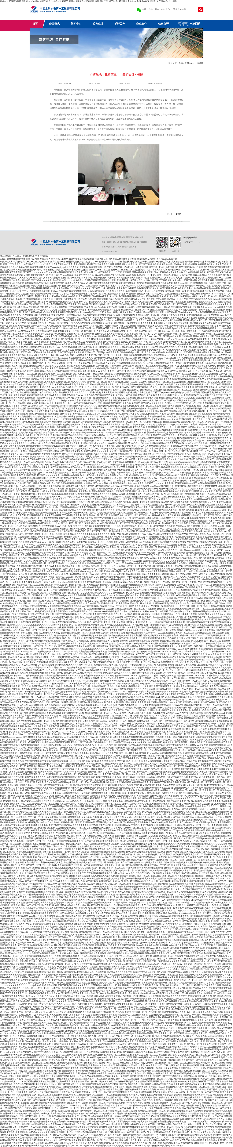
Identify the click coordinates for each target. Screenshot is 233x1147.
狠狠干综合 (77, 975)
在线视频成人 (154, 408)
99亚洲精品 (57, 422)
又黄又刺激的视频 (216, 729)
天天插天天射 (38, 1012)
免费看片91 (159, 350)
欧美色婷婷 (164, 804)
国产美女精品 (224, 467)
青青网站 (226, 732)
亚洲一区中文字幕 (75, 977)
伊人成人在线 (55, 555)
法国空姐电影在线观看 (147, 344)
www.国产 (154, 611)
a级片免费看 (216, 553)
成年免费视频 (198, 411)
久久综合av (10, 828)
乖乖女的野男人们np (113, 475)
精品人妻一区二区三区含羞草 (68, 1105)
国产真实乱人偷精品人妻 (83, 646)
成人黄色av (87, 376)
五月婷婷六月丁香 (11, 868)
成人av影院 (33, 406)
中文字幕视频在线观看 (52, 761)
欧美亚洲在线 (165, 1055)
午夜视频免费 (97, 724)
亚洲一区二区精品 (63, 796)
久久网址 (182, 667)
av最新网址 (222, 390)
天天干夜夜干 (112, 419)
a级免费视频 (151, 304)
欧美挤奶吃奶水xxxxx (136, 553)
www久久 (182, 1081)
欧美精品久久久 (139, 497)
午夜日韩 (188, 956)
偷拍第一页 (216, 296)
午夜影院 (187, 278)
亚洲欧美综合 (189, 753)
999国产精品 (140, 534)
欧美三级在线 (37, 593)
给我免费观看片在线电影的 (21, 649)
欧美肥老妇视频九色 (139, 753)
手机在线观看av (63, 951)
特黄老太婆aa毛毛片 (44, 729)
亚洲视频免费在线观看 (94, 395)
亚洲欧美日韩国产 (65, 531)
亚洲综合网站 (9, 678)
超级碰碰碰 (134, 611)
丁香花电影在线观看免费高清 (94, 1001)
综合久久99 (8, 384)
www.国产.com (52, 1012)
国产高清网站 (178, 806)
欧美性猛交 (184, 1049)
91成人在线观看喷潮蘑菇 (216, 884)
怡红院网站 (186, 505)
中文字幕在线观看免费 (156, 270)
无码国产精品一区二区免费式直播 (115, 1055)
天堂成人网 (72, 809)
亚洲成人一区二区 (11, 659)
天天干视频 (202, 924)
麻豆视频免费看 (155, 416)
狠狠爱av (145, 606)
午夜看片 (118, 531)
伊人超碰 (95, 804)
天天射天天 (119, 291)
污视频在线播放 (142, 873)
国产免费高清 (186, 886)
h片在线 (224, 598)
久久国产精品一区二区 (191, 1060)
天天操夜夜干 (69, 275)
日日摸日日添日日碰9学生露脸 (152, 638)
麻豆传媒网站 (20, 614)
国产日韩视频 (9, 967)
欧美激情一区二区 (97, 1103)
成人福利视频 (206, 638)
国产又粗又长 (44, 296)
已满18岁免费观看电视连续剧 (60, 1116)
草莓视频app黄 (6, 521)
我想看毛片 (21, 817)
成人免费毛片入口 (134, 280)
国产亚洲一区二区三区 (112, 812)
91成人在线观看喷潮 (105, 937)
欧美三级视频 (51, 411)
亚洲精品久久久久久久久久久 (91, 814)
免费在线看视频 (88, 366)
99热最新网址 (202, 443)
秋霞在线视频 (209, 780)
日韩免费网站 (138, 1001)
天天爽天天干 (19, 643)
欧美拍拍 (154, 924)
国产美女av (127, 424)
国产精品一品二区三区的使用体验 (124, 758)
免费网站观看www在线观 (178, 900)
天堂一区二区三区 (46, 470)
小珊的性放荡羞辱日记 (15, 371)
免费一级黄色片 (14, 339)
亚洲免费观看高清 (13, 272)
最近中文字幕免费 (182, 598)
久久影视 (158, 323)
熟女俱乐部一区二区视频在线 (20, 675)
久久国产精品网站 (68, 804)
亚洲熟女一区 (49, 288)
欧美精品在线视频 (8, 326)
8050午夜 (46, 483)
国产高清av (5, 764)
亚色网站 (126, 376)
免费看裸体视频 (103, 561)
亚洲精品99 (179, 790)
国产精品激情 (136, 1076)
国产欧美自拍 (62, 721)
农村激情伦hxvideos (114, 1111)
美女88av (151, 368)
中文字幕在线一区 (108, 985)
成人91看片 (118, 614)
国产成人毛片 (116, 961)
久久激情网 (40, 675)
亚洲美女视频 (212, 278)
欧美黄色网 (203, 614)
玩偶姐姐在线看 (67, 507)
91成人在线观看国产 (51, 705)
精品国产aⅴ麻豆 (207, 702)
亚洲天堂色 (161, 774)
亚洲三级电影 (179, 497)
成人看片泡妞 (91, 550)
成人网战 (31, 400)
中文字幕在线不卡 (59, 315)
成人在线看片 (9, 876)
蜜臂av (194, 1063)
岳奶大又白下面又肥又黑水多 (173, 694)
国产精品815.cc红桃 (147, 849)
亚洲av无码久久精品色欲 (27, 312)
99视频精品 (152, 550)
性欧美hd (187, 603)
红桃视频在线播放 (8, 753)
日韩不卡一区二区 (86, 379)
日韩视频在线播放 (45, 665)
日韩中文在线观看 (63, 614)
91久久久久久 (175, 943)
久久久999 (135, 742)
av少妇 (151, 475)
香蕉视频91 (90, 806)
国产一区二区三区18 (41, 1095)
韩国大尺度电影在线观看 (24, 360)
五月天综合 (12, 625)
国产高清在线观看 (148, 988)
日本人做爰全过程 (161, 1097)
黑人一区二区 (86, 617)
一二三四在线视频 (116, 553)
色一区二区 (148, 363)
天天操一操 (223, 526)
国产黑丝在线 (119, 593)
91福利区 (40, 510)
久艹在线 (35, 833)
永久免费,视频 (222, 264)
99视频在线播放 (116, 579)
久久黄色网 (126, 537)
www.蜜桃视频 (35, 932)
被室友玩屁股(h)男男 (158, 673)
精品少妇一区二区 (77, 585)
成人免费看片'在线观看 (62, 264)
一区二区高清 (222, 451)
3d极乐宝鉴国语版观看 (220, 443)
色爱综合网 (168, 486)
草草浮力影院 (141, 339)
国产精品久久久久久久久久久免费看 (80, 825)
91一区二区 (176, 334)
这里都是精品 (179, 1025)
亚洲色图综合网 (84, 1095)
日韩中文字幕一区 (177, 571)
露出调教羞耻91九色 (211, 262)
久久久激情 (80, 878)
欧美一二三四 (96, 294)
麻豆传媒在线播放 (21, 750)
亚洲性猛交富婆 (99, 499)
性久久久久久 (214, 382)
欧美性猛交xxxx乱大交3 (204, 531)
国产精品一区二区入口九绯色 (215, 523)
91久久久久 (206, 547)
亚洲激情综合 (195, 491)
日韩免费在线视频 (40, 555)
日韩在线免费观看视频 (205, 462)
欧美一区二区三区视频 (32, 595)
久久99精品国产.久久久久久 (54, 1001)
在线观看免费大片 (112, 424)
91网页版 (119, 320)
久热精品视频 (40, 502)
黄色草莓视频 (207, 326)
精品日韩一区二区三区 (29, 1071)
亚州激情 (88, 467)
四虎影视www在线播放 (127, 924)
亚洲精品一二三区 (154, 358)
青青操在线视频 (213, 427)
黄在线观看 (111, 849)
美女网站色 (167, 507)
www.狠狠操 (220, 294)
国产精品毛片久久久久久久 (182, 398)
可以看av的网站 (195, 267)
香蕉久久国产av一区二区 (192, 422)
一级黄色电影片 (125, 312)
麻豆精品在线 (202, 753)
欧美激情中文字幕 (140, 673)
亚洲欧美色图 (55, 769)
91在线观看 (220, 724)
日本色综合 (210, 416)
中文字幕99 (181, 403)
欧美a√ (93, 555)
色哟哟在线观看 (140, 464)
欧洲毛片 (188, 288)
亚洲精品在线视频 (216, 606)
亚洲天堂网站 (109, 505)
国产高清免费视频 (104, 689)
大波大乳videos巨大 (52, 1103)
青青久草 (29, 972)
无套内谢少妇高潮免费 (92, 315)
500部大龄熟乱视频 (98, 852)
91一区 (38, 718)
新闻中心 (76, 23)
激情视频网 (30, 822)
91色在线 (138, 598)
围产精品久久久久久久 (114, 625)
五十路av (125, 967)
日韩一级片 (75, 427)
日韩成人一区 (136, 470)
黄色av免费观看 (193, 657)
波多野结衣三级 (129, 294)
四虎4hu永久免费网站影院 (60, 1020)
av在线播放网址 (7, 932)
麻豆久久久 (94, 1071)
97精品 (133, 435)
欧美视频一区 (128, 339)
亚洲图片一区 (82, 384)
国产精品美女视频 (26, 358)
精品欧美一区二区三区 (128, 1015)
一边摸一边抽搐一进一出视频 (191, 860)
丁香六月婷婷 (22, 497)
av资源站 (132, 1028)
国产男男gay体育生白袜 (165, 475)
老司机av (116, 870)
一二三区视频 (186, 352)
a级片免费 (7, 545)
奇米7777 (121, 467)
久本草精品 (109, 446)
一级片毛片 (96, 400)
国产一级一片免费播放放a (19, 609)
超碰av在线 (64, 368)
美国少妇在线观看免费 (169, 1004)
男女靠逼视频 (84, 363)
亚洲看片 (95, 1020)
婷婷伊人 (62, 809)
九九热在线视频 (115, 617)
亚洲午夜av (173, 371)
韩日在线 (216, 716)
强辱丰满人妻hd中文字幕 (154, 1052)
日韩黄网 (203, 929)
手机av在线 (157, 422)
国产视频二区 (162, 689)
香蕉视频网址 (147, 983)
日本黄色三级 (53, 726)
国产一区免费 (193, 392)
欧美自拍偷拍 (75, 721)
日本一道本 (81, 310)
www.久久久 (138, 483)
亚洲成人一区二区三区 (102, 932)
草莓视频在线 (114, 499)
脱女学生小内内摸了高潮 (18, 996)
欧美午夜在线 (123, 670)
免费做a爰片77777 (93, 1076)
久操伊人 (9, 908)
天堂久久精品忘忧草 (47, 884)
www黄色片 (101, 371)
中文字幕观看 (116, 718)
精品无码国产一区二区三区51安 (104, 798)
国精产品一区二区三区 (201, 782)
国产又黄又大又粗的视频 (73, 486)
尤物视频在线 (106, 905)
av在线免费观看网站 (202, 312)
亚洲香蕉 (153, 969)
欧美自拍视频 (181, 521)
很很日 (129, 1057)
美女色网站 (99, 924)
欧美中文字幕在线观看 (31, 451)
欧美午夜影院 (35, 713)
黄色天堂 (70, 724)
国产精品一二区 (78, 812)
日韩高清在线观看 (96, 291)
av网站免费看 (131, 614)
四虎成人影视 (204, 291)
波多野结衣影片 (180, 481)
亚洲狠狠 (183, 774)
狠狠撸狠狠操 (78, 419)
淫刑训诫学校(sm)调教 (177, 972)
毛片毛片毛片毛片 (207, 344)
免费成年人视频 (207, 1079)
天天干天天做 (149, 689)
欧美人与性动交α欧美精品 (44, 427)
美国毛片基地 (84, 804)
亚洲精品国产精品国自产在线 (18, 1004)
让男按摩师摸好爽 (43, 331)
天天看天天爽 (157, 392)
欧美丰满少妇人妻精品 (77, 270)
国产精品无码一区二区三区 (97, 935)
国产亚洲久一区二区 (178, 689)
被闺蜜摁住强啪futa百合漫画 (125, 585)
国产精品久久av (117, 708)
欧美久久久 (109, 951)
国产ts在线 (34, 1092)
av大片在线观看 (69, 814)
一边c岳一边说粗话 (55, 542)
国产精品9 (4, 315)
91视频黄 (191, 382)
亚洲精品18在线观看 (97, 1073)
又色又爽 (188, 828)
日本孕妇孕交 (35, 347)
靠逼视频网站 (44, 993)
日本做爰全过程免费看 (130, 347)
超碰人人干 (98, 705)
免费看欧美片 (210, 1111)
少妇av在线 (43, 870)
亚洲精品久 (195, 873)
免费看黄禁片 (188, 358)
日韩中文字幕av (160, 1031)
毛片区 (146, 334)
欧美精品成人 (123, 387)
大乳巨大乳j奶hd (145, 302)
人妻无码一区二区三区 (133, 828)
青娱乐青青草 (182, 916)
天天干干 (53, 368)
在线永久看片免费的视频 (119, 977)
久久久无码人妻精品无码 (76, 283)
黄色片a (228, 793)
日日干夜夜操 (188, 561)
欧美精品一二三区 (8, 379)
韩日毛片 (76, 1060)
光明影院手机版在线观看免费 (60, 675)
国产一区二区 (114, 526)
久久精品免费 (101, 977)
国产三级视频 (112, 368)
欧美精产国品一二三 (170, 614)
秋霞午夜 (178, 1100)
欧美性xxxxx (119, 595)
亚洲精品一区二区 (123, 358)
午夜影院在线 (63, 502)
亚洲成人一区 (141, 1004)
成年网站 (88, 483)
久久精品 (183, 646)
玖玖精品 (164, 705)
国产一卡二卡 (45, 406)
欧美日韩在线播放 (15, 283)
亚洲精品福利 (145, 844)
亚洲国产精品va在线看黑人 (139, 510)
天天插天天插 (36, 1076)
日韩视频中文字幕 (11, 646)
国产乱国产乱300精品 (13, 654)
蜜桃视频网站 (56, 662)
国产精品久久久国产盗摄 (79, 510)
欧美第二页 (127, 697)
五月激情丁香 (117, 710)
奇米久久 (58, 294)
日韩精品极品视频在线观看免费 (191, 339)
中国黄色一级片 (201, 870)
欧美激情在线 (197, 884)
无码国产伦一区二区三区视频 (20, 486)
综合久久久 (136, 689)
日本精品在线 (203, 601)
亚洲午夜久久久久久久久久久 (81, 961)
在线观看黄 (14, 804)
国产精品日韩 (134, 432)
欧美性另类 (132, 849)
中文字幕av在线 (198, 830)
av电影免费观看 (21, 499)
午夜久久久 (75, 681)
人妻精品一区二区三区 (81, 657)
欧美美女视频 (77, 563)
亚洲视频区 (145, 318)
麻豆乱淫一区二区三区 (207, 627)
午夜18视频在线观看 (178, 537)
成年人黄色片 (126, 769)
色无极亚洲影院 (82, 350)
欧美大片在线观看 (115, 681)
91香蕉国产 (223, 486)
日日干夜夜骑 (13, 406)
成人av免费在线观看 (54, 456)
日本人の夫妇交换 (211, 472)
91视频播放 (198, 619)
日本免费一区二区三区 (183, 633)
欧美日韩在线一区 (15, 691)
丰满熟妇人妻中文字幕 (181, 446)
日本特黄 (62, 286)
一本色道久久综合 (136, 665)
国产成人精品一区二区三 (72, 523)
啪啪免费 (62, 310)
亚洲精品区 (76, 740)
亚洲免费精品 (223, 854)
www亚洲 (111, 360)
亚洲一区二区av (82, 566)
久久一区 (126, 793)
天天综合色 (8, 499)
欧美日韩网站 (210, 788)
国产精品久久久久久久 (60, 881)
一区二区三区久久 (29, 804)
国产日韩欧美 (148, 424)
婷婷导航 (203, 283)
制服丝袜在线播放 (112, 697)
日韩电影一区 (149, 678)
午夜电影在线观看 (33, 761)
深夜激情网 (72, 838)
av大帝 (159, 328)
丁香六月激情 (27, 659)
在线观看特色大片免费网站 (86, 654)
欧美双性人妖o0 (167, 945)
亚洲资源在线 (96, 505)
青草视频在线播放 (123, 483)
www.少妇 (83, 838)
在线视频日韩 (40, 547)
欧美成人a (212, 304)
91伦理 (174, 478)
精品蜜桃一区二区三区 (17, 705)
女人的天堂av (17, 398)
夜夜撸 (16, 494)
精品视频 (78, 521)
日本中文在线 (90, 435)
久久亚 (28, 686)
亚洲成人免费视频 (107, 470)
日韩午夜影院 (157, 347)
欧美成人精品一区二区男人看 (92, 862)
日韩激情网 (10, 1007)
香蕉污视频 (121, 1065)
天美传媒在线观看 (218, 408)
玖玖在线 (131, 926)
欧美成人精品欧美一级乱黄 (117, 766)
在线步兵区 (10, 983)
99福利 (32, 1009)
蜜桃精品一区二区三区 (71, 822)
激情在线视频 (139, 358)
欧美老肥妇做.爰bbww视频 (112, 873)
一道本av (117, 1116)
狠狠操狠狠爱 (101, 716)
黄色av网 (23, 574)
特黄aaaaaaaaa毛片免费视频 (31, 376)
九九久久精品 (169, 558)
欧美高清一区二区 (164, 424)
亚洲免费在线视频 (162, 635)
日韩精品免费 (159, 729)
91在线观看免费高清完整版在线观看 (38, 1081)
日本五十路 (226, 411)
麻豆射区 (85, 424)
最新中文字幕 (15, 830)
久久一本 (27, 897)
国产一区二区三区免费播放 (151, 291)
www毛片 (38, 683)
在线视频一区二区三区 (124, 267)
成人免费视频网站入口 (181, 788)
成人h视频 (225, 975)
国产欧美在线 (42, 366)
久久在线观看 (159, 812)
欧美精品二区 (66, 529)
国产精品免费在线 (218, 355)
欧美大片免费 (32, 446)
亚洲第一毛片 (133, 318)
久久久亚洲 (117, 350)
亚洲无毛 (77, 515)
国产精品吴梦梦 (19, 1105)
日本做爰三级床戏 (205, 1113)
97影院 (132, 651)
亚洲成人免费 (222, 464)
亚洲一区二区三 (49, 937)
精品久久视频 (195, 464)
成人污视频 (25, 793)
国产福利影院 (84, 296)
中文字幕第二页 (200, 574)
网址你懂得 (79, 1023)
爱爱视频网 (101, 822)
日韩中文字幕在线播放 (172, 1076)
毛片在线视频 (66, 649)
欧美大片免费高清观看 (63, 392)
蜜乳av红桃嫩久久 (192, 454)
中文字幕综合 (35, 667)
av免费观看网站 (61, 334)
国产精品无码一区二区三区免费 (173, 304)
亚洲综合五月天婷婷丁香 (49, 619)
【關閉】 (179, 214)
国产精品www (146, 558)
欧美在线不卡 (66, 323)
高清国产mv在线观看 (121, 497)
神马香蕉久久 (223, 478)
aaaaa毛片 (215, 288)
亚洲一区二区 (85, 1089)
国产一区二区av (209, 454)
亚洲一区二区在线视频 (140, 603)
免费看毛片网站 (56, 283)
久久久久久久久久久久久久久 (179, 499)
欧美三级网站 (81, 769)
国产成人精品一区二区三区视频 (90, 780)
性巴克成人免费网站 (175, 812)
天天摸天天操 (116, 451)
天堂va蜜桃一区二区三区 (143, 756)
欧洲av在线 (143, 993)
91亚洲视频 (53, 414)
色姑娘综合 (193, 774)
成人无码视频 (140, 331)
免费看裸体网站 (159, 1092)
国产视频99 (121, 894)
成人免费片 (8, 310)
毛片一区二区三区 (76, 403)
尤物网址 (43, 798)
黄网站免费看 (190, 601)
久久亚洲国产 (186, 531)
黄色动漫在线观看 (70, 390)
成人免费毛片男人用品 (49, 633)
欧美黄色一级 (202, 975)
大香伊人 (224, 438)
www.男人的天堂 (107, 857)
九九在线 (219, 828)
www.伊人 (66, 737)
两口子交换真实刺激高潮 (157, 537)
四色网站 (170, 539)
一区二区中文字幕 (53, 943)
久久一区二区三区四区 (196, 812)
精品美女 (157, 558)
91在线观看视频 (56, 1036)
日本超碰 (225, 916)
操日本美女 (208, 430)
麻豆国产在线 (109, 328)
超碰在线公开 (175, 432)
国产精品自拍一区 (196, 427)
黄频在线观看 (98, 491)
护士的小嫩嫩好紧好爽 (206, 486)
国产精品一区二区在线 (99, 270)
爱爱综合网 (71, 983)
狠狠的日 (204, 809)
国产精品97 (65, 478)
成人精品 (122, 430)
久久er (52, 403)
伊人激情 (169, 742)
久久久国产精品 (204, 400)
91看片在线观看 (194, 403)
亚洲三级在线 (6, 1001)
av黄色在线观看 (212, 379)
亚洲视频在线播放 (19, 304)
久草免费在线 (86, 518)
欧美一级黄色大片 (134, 918)
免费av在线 (164, 398)
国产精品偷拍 (152, 472)
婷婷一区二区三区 (103, 574)
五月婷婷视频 (106, 318)
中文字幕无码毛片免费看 (60, 609)
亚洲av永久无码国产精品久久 (117, 502)
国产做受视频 (6, 374)
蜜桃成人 (76, 1087)
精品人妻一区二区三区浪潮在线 (46, 472)
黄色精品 (23, 558)
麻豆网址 (211, 440)
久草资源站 (147, 929)
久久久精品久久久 (193, 489)
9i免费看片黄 (193, 497)
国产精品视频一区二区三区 (73, 339)
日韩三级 (62, 838)
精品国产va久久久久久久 (152, 403)
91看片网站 (141, 491)
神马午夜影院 (83, 537)
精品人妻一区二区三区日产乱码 (105, 537)
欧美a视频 (218, 649)
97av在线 (25, 651)
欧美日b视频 (168, 491)
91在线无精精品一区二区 (152, 1079)
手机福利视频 (186, 619)
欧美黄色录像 (196, 740)
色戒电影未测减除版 (179, 296)
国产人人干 (217, 400)
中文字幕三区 (72, 991)
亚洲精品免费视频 (83, 697)
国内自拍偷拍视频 (111, 403)
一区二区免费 (223, 446)
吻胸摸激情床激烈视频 (185, 486)
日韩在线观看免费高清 (206, 737)
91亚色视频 (10, 566)
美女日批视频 (89, 371)
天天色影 (77, 462)
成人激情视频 (177, 262)
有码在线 (221, 830)
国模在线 (226, 924)
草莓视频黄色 (132, 291)
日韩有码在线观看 (133, 561)
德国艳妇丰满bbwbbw (197, 750)
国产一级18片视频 (218, 459)
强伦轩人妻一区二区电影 (209, 347)
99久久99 (73, 937)
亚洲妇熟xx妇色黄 (145, 649)
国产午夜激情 (196, 969)
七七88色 (99, 1004)
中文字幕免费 (132, 868)
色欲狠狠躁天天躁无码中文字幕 (164, 782)
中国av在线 (161, 691)
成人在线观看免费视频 (221, 804)
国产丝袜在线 (193, 526)
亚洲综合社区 (121, 432)
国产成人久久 (98, 750)
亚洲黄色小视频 (7, 299)
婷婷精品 (198, 334)
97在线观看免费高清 (25, 967)
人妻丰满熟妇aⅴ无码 (16, 400)
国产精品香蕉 (183, 953)
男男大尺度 (23, 667)
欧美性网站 (217, 286)
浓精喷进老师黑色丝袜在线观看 (117, 400)
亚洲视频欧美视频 (35, 515)
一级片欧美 (95, 1025)
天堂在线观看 (35, 705)
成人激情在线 (136, 489)
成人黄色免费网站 (102, 569)
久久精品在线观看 (218, 555)
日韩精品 (139, 860)
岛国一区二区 (195, 689)
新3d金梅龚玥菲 (209, 689)
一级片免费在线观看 (66, 967)
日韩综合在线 (131, 865)
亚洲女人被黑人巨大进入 (80, 910)
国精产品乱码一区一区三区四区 (90, 432)
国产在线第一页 (57, 262)
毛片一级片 (114, 302)
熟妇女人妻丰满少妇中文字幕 (83, 355)
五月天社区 (211, 814)
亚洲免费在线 (9, 585)
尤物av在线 (89, 993)
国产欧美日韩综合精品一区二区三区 (38, 694)
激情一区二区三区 (70, 593)
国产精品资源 (68, 566)
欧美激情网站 (218, 1036)
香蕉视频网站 (10, 483)
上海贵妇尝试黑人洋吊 (60, 1113)
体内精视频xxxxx (15, 440)
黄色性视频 (173, 467)
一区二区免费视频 (38, 651)
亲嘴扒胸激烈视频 (198, 502)
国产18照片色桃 (51, 478)
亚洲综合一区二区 (215, 718)
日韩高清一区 (102, 961)
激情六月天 (170, 518)
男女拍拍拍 (109, 1004)
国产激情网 (174, 870)
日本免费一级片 (100, 553)
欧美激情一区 (171, 646)
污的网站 (148, 732)
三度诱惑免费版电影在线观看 (206, 352)
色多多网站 (205, 691)
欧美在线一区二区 (22, 1012)
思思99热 (132, 721)
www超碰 (163, 870)
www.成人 (154, 753)
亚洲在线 (193, 521)
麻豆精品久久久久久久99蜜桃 (152, 574)
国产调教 (222, 363)
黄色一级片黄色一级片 (100, 350)
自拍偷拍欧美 (222, 403)
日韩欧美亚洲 (183, 523)
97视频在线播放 (100, 526)
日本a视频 (118, 886)
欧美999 (196, 307)
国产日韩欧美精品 (91, 1055)
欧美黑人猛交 (11, 542)
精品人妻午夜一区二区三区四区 (97, 462)
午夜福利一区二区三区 (218, 387)
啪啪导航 (143, 633)
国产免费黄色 (38, 699)
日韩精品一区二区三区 (36, 841)
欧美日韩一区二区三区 (204, 451)
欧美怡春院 (163, 884)
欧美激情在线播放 (15, 873)
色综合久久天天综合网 (24, 424)
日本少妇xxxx (95, 611)
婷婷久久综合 (199, 435)
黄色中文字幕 (46, 398)
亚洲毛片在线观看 (150, 432)
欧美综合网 (105, 710)
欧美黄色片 (82, 539)
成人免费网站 (20, 459)
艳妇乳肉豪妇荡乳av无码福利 (35, 1060)
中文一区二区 (109, 481)
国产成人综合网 (173, 510)
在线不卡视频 (9, 505)
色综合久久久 (19, 740)
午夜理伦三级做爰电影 (116, 788)
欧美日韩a (185, 641)
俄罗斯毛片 (68, 342)
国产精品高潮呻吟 (199, 598)
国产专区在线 (55, 342)
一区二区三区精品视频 (146, 446)
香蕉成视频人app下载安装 (165, 355)
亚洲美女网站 (43, 454)
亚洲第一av (225, 806)
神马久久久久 (68, 280)
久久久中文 (41, 967)
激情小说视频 (75, 408)
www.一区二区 (112, 1063)
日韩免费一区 (98, 766)
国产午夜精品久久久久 (50, 566)
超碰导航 (162, 878)
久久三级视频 (136, 334)
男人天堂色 (14, 363)
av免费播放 (90, 419)
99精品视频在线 (111, 667)
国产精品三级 (91, 737)
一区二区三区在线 (123, 371)
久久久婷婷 (125, 844)
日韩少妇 (156, 566)
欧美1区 (12, 537)
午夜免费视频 (67, 483)
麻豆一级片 (208, 667)
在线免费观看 (62, 828)
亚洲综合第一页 (74, 627)
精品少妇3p (181, 392)
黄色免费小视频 (64, 558)
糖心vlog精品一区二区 (166, 740)
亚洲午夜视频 (190, 318)
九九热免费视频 (26, 344)
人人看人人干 (25, 278)
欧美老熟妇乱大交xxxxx (137, 969)
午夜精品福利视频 (116, 852)
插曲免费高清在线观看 (153, 312)
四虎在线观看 (97, 865)
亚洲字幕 (106, 785)
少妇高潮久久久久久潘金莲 (37, 587)
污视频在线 (187, 336)
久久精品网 (26, 555)
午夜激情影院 (19, 395)
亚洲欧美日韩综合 (126, 307)
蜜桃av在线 (192, 558)
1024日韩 (205, 355)
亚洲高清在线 (224, 761)
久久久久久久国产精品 (15, 355)
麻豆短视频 (134, 355)
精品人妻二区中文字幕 (29, 881)
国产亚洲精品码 (41, 403)
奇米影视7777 (48, 550)
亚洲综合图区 (48, 379)
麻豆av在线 (201, 878)
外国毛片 (177, 889)
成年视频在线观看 (93, 403)
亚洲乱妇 (43, 320)
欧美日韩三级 (49, 630)
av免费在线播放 (75, 467)
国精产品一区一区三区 (97, 382)
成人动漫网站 (140, 513)
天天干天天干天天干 (14, 993)
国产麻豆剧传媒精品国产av (133, 550)
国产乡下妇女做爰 (50, 905)
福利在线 (29, 579)
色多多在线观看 (175, 665)
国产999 (148, 336)
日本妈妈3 (168, 1100)
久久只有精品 (175, 363)
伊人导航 (67, 646)
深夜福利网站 (159, 419)
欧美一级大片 (66, 844)
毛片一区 (159, 400)
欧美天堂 (33, 764)
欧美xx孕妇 (8, 603)
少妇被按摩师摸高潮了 (52, 940)
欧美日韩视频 (51, 716)
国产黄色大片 (42, 368)
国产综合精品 (80, 772)
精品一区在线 (121, 916)
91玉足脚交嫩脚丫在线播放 (12, 446)
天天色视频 (91, 342)
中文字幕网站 (115, 828)
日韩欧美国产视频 (49, 975)
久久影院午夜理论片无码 (41, 849)
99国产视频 (165, 288)
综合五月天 (137, 718)
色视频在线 (119, 344)
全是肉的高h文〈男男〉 (14, 641)
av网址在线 (224, 566)
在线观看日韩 (182, 464)
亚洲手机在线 (89, 822)
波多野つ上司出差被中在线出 (56, 1076)
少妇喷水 (58, 299)
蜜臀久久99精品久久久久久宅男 (93, 302)
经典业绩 (98, 23)
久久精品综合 (113, 740)
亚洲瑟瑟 (25, 1103)
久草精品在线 (108, 1105)
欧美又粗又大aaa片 (8, 262)
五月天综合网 (190, 280)
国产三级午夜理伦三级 (217, 395)
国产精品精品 (60, 948)
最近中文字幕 (187, 678)
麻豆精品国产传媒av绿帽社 (46, 507)
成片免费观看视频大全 (145, 852)
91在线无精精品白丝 (9, 302)
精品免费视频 (72, 857)
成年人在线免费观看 (179, 502)
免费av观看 (113, 764)
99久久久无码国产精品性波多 (209, 1012)
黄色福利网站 (53, 649)
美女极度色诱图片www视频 (150, 798)
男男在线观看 (150, 718)
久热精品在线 (226, 750)
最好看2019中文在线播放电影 (16, 280)
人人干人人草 (211, 563)
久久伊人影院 (158, 985)
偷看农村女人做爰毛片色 (55, 270)
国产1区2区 (205, 497)
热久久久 (136, 606)
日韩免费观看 (65, 481)
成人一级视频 (77, 894)
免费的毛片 (28, 339)
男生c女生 (201, 395)
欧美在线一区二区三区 (74, 686)
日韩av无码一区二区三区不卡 (88, 531)
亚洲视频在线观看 (81, 1020)
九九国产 (179, 1087)
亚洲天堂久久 (20, 521)
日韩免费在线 (123, 435)
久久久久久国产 (75, 665)
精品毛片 (31, 766)
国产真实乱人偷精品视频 (146, 438)
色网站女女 (220, 1113)
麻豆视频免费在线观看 (65, 384)
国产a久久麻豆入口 (54, 574)
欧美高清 (158, 649)
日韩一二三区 (97, 312)
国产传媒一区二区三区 (165, 983)
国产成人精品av (100, 617)
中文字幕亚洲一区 (136, 472)
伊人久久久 (181, 732)
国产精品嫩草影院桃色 (29, 814)
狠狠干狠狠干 (149, 841)
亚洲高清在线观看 (200, 1023)
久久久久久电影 (87, 593)
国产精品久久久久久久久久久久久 (18, 935)
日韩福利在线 (220, 1020)
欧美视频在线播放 (59, 435)
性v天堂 (112, 622)
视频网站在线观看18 (198, 595)
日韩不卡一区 (145, 622)
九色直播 (110, 358)
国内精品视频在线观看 (147, 283)
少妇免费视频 (123, 470)
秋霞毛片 (103, 638)
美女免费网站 (51, 817)
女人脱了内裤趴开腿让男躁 (52, 788)
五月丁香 (220, 702)
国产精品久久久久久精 (183, 387)
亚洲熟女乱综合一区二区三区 (135, 526)
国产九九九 (223, 734)
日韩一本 (169, 601)
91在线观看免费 (111, 352)
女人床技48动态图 (177, 673)
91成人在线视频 (182, 366)
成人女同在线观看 (187, 350)
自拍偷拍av (27, 844)
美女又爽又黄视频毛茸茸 (27, 852)
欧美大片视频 (206, 376)
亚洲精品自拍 (97, 702)
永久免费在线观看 (52, 515)
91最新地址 (96, 627)
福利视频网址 (72, 699)
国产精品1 (54, 918)
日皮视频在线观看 (158, 750)
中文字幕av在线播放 (122, 462)
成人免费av (70, 542)
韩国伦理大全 (148, 328)
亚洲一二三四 (129, 350)
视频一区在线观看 (192, 935)
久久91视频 (136, 376)
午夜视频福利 (43, 662)
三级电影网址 (88, 801)
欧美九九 (121, 481)
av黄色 (17, 694)
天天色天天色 (170, 339)
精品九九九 (26, 363)
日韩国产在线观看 (89, 497)
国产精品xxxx (181, 1017)
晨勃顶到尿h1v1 (115, 515)
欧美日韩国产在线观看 (181, 307)
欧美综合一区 (109, 582)
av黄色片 (155, 641)
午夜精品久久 (118, 398)
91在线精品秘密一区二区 (122, 1044)
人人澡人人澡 (107, 836)
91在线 (83, 291)
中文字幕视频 (176, 897)
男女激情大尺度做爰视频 (116, 363)
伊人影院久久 (113, 529)
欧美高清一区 (78, 633)
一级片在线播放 (132, 323)
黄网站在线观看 (138, 964)
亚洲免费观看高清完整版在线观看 (100, 280)
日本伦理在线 (97, 1060)
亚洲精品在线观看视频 (139, 951)
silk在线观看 (224, 678)
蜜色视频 (222, 529)
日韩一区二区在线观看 (37, 545)
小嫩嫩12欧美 (211, 363)
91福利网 (201, 964)
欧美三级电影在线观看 (50, 814)
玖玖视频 (141, 288)
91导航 (193, 515)
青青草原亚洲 (184, 478)
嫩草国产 (136, 403)
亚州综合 (107, 782)
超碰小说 (184, 376)
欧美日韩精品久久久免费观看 (86, 344)
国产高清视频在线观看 (145, 937)
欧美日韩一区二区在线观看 (218, 860)
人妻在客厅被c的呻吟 (209, 772)
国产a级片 (199, 633)
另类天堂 (57, 280)
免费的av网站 (154, 382)
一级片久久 (94, 769)
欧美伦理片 (168, 328)
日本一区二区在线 (208, 585)
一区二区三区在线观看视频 (37, 374)
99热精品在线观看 (116, 443)
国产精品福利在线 (86, 937)
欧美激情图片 (205, 716)
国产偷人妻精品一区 (208, 708)
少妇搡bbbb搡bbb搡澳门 (80, 598)
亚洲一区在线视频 (162, 881)
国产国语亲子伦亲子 (90, 630)
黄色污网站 (209, 694)
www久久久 (196, 913)
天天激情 (141, 702)
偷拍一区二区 (62, 1055)
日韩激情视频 (135, 363)
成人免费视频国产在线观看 (92, 788)
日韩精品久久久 (137, 601)
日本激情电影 (39, 1033)
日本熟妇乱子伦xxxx (128, 384)
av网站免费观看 (156, 339)
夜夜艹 (79, 275)
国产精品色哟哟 (158, 459)
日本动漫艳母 (130, 299)
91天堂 (118, 1097)
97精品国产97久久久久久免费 (137, 320)
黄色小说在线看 (188, 579)
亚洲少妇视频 (172, 777)
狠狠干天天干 (112, 347)
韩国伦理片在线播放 (125, 315)
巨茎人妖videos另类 (38, 414)
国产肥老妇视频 (138, 387)
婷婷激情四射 (160, 627)
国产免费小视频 (146, 806)
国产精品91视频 (218, 593)
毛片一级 (226, 283)
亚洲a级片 (111, 809)
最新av (121, 943)
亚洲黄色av (84, 1047)
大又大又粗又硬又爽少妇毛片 (189, 785)
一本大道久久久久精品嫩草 (85, 470)
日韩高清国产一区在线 (59, 320)
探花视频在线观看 (109, 1084)
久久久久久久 (170, 844)
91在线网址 (174, 411)
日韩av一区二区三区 (161, 478)
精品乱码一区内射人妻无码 (96, 331)
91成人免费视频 (80, 577)
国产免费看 (124, 304)
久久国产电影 (22, 328)
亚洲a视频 (125, 740)
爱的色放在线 (170, 347)
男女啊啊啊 (123, 985)
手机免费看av (22, 820)
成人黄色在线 (111, 665)
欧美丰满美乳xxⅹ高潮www (198, 593)
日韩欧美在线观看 (8, 416)
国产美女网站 (42, 464)
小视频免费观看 (121, 374)
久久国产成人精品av (18, 884)
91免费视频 (79, 708)
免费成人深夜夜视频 (130, 686)
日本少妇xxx (22, 307)
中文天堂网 (156, 275)
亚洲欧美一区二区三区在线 (103, 678)
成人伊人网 (102, 892)
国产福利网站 (114, 539)
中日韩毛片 (123, 705)
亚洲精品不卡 (207, 1097)
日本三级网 (32, 408)
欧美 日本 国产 (102, 801)
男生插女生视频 (112, 310)
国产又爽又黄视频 (30, 422)
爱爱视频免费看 (123, 694)
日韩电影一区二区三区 (127, 566)
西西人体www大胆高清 (169, 505)
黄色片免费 (140, 905)
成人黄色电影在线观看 (161, 921)
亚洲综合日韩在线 (144, 531)
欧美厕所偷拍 (150, 1017)
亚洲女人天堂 (127, 342)
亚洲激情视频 (106, 1020)
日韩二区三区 (120, 724)
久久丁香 (75, 464)
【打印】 (170, 214)
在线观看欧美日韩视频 (209, 836)
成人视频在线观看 (179, 569)
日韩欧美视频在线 (208, 734)
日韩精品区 (45, 643)
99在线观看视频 (76, 307)
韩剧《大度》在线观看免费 (206, 438)
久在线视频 (223, 673)
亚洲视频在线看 (7, 862)
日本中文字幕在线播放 (94, 278)
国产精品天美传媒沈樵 (172, 935)
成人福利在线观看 (57, 272)
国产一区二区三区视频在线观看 (44, 529)
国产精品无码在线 (77, 884)
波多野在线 (38, 809)
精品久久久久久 (113, 376)
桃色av (220, 980)
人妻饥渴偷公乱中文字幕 (125, 702)
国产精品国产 (190, 897)
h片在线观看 (121, 472)
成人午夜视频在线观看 (31, 288)
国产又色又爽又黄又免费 (99, 838)
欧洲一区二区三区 (205, 515)
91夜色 (141, 1065)
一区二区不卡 (164, 1065)
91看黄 (21, 633)
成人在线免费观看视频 (142, 1009)
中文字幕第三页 (196, 360)
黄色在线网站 (62, 288)
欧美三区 (218, 491)
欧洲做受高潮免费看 (149, 593)
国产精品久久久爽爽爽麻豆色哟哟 (70, 969)
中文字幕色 (16, 489)
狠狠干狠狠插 (70, 587)
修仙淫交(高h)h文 (147, 384)
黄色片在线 (20, 323)
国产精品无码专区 (215, 272)
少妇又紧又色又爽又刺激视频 (54, 307)
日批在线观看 (168, 595)
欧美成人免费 (63, 753)
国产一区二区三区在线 (107, 1068)
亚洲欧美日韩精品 (120, 825)
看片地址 (52, 654)
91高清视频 (158, 844)
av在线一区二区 (126, 331)
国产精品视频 (202, 459)
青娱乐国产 (39, 659)
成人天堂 (75, 448)
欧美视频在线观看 (138, 836)
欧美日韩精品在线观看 (166, 545)
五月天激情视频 (170, 323)
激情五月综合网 (16, 1041)
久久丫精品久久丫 (17, 1097)
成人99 (149, 881)
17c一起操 (108, 721)
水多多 (22, 924)
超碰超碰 (222, 619)
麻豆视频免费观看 (210, 1015)
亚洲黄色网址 (121, 264)
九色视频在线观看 (205, 625)
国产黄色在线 (44, 408)
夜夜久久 (30, 331)
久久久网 (158, 342)
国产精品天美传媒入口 (119, 1017)
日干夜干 (110, 432)
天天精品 (66, 472)
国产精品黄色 (183, 585)
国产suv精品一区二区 (169, 472)
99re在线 (86, 312)
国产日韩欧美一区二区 (107, 603)
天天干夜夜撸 (24, 326)
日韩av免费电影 (147, 894)
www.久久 (226, 347)
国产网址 (141, 481)
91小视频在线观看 (60, 371)
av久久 (196, 643)
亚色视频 (130, 860)
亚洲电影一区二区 (210, 790)
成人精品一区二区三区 (85, 1097)
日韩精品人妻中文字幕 (120, 486)
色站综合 (114, 296)
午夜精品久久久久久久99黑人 (37, 264)
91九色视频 (10, 892)
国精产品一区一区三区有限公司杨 (33, 262)
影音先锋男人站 (213, 1041)
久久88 (111, 371)
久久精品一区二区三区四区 (100, 542)
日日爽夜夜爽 (75, 988)
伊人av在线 (147, 812)
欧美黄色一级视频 (200, 710)
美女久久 (137, 424)
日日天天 (211, 502)
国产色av (100, 993)
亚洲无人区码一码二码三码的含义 (124, 1079)
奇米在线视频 (149, 262)
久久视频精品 (17, 547)
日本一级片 (14, 1028)
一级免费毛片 (177, 908)
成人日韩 (7, 387)
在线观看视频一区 (187, 419)
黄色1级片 (148, 342)
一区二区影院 (121, 1047)
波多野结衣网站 (147, 716)
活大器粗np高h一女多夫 (41, 627)
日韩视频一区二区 (120, 774)
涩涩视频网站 (144, 809)
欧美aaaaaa (24, 627)
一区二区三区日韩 (172, 358)
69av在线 (4, 884)
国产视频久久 (29, 878)
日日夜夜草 (95, 659)
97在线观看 (23, 617)
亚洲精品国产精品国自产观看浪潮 (181, 563)
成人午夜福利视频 (166, 926)
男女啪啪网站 (183, 515)
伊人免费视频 (155, 996)
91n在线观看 (135, 999)
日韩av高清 (193, 708)
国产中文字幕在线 (71, 569)
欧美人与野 (115, 854)
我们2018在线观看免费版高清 (154, 571)
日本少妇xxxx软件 (40, 609)
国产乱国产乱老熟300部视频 (104, 390)
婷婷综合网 (106, 1116)
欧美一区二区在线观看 (149, 366)
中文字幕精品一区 (120, 489)
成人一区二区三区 (24, 988)
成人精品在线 (163, 852)
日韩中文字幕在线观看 (13, 772)
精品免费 (178, 601)
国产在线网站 (130, 659)
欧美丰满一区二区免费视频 (161, 267)
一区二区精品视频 (168, 529)
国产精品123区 (199, 440)
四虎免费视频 (77, 352)
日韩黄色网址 (136, 732)
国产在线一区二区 (180, 582)
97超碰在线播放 (10, 432)
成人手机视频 (215, 929)
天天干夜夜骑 (165, 1049)
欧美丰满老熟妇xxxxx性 (57, 910)
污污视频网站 (79, 529)
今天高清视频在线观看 (175, 609)
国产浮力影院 (186, 494)
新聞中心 (189, 63)
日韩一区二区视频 (214, 419)
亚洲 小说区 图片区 (31, 435)
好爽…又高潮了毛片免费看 (185, 577)
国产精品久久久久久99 (129, 571)
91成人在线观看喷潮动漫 (175, 326)
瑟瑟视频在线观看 (223, 935)
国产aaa (86, 326)
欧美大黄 (35, 286)
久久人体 (37, 844)
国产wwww (78, 395)
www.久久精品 (85, 499)
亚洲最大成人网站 (183, 825)
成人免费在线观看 (52, 326)
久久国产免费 (99, 614)
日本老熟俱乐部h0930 (60, 464)
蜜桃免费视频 (159, 563)
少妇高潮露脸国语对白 (118, 651)
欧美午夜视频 (100, 651)
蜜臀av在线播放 (129, 993)
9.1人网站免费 (135, 913)
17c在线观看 (27, 315)
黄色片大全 (206, 1036)
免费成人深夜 (84, 374)
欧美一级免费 (218, 545)
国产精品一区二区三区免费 (194, 681)
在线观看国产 (25, 900)
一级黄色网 (77, 278)
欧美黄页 (13, 622)
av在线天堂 (23, 1049)
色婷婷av (168, 470)
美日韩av (148, 419)
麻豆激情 (95, 323)
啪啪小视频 (116, 534)
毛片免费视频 (172, 619)
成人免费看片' (165, 761)
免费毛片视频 (125, 296)
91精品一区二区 (151, 280)
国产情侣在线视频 (138, 416)
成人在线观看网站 (136, 270)
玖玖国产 (46, 667)
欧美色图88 (37, 732)
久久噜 (129, 494)
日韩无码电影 (99, 307)
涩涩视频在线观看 (31, 299)
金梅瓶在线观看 (14, 561)
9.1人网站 (144, 611)
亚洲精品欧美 (158, 646)
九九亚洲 (11, 820)
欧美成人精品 (59, 1023)
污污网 (87, 502)
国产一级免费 (45, 603)
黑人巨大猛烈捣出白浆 (128, 414)
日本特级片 (12, 838)
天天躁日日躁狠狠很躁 (28, 320)
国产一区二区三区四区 (135, 1020)
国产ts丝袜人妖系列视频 (136, 745)
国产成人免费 (50, 782)
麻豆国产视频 (97, 424)
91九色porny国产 (181, 283)
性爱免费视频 (123, 732)
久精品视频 (189, 670)
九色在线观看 (84, 678)
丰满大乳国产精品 (85, 574)
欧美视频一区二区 (134, 467)
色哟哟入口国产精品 (145, 724)
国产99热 (180, 1105)
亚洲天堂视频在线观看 (91, 582)
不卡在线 (31, 945)
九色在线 (131, 408)
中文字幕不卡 (221, 1004)
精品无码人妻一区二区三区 (106, 438)
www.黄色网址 (209, 838)
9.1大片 (69, 1023)
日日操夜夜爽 (64, 430)
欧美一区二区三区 (64, 577)
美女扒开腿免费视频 (84, 945)
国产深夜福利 (205, 558)
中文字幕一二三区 (109, 772)
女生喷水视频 (198, 841)
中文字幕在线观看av (45, 951)
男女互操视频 (71, 302)
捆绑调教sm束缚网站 (68, 1041)
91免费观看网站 (139, 451)
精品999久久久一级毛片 (169, 969)
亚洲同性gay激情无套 (141, 1071)
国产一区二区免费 (164, 841)
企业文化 (141, 23)
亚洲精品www (138, 296)
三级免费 (112, 945)
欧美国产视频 (73, 366)
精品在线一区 (151, 667)
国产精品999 (94, 304)
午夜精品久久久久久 (154, 483)
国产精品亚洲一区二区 (122, 422)
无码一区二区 (180, 342)
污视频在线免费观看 (111, 558)
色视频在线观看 (190, 889)
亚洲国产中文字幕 (191, 702)
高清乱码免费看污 (105, 513)
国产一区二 (188, 334)
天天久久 (147, 1076)
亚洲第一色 (56, 1052)
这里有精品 (51, 753)
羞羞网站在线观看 (223, 625)
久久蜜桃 (218, 945)
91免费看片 (149, 860)
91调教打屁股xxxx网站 (194, 611)
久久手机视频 (17, 587)
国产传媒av (190, 286)
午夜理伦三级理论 (91, 726)
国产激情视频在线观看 (181, 384)
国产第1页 (200, 948)
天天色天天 (196, 748)
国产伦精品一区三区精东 (95, 975)
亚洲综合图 (188, 320)
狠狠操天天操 (74, 1001)
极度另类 (147, 975)
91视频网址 (153, 379)
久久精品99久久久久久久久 (139, 729)
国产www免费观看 (60, 681)
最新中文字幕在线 (91, 683)
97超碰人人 (39, 339)
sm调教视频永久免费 (85, 913)
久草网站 (156, 975)
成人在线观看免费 (42, 1044)
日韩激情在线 (70, 537)
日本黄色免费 (114, 635)
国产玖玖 (128, 617)
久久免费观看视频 (102, 272)
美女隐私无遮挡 (132, 716)
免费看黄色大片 (183, 710)
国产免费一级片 (225, 881)
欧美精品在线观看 (108, 654)
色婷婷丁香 (192, 905)
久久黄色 (7, 368)
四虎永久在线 (132, 633)
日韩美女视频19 (119, 734)
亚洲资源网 (207, 967)
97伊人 (122, 1057)
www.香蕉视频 (58, 387)
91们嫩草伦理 (125, 464)
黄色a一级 (16, 1060)
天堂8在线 (67, 876)
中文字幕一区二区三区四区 (154, 430)
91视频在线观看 (168, 1036)
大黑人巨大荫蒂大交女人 (35, 654)
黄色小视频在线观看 (173, 846)
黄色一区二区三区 (136, 609)
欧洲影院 (104, 1052)
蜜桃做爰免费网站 (207, 366)
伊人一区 (137, 422)
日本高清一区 (143, 275)
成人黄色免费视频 (113, 988)
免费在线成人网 (137, 304)
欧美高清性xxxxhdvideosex (53, 267)
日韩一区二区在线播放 (88, 1052)
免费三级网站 (223, 788)
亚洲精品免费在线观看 (140, 646)
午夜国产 (194, 638)
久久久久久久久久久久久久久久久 (89, 649)
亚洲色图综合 (158, 542)
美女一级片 (111, 430)
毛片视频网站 (130, 1113)
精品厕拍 (190, 1105)
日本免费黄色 (70, 820)
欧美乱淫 (11, 307)
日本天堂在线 (147, 627)
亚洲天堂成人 (213, 1089)
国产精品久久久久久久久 (103, 510)
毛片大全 (30, 769)
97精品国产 (125, 910)
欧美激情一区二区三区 (72, 331)
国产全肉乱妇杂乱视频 (159, 897)
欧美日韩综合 (6, 774)
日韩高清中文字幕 (21, 470)
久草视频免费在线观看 (185, 400)
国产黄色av (197, 788)
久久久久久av (219, 513)
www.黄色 (143, 820)
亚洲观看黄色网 (95, 481)
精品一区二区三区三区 (31, 905)
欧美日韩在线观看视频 (42, 686)
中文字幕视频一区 (72, 294)
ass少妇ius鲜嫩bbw (19, 350)
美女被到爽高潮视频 (132, 262)
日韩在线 (69, 456)
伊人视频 (154, 264)
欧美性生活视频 (101, 518)
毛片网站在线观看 (212, 740)
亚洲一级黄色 (68, 526)
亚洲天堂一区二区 (194, 854)
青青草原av (20, 611)
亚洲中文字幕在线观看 (203, 336)
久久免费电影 (190, 272)
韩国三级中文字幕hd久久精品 (101, 908)
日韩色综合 (169, 1028)
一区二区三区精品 (170, 275)
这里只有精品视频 (134, 625)
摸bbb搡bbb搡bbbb (83, 886)
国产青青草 (128, 1052)
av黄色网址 (142, 657)
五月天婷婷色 (150, 748)
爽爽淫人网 (112, 307)
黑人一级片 (168, 416)
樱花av (29, 924)
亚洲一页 (86, 400)
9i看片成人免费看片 (161, 318)
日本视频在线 (201, 721)
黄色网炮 (35, 275)
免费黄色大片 (84, 491)
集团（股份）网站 (150, 9)
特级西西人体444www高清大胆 (193, 745)
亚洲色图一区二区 (69, 756)
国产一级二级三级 (140, 462)
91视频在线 (174, 547)
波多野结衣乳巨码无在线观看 (144, 505)
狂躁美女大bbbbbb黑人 (143, 400)
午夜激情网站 (88, 988)
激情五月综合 (29, 366)
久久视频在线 (95, 267)
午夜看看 (199, 937)
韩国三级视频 (81, 1065)
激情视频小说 (31, 419)
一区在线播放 (111, 416)
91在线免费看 (66, 571)
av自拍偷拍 (149, 854)
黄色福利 (129, 563)
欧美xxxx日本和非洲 (183, 985)
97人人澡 (171, 710)
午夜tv (198, 1103)
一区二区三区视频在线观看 (40, 585)
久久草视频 (134, 908)
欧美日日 (63, 817)
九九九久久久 (116, 846)
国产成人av (90, 745)
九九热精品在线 (196, 940)
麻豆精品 (226, 296)
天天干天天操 (48, 1087)
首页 (35, 23)
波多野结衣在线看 (151, 502)
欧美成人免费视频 (147, 774)
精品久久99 (5, 350)
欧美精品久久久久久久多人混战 (21, 886)
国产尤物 (168, 1084)
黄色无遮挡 (152, 395)
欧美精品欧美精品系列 (37, 1020)
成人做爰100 (127, 534)
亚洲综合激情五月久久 (217, 435)
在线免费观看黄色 (130, 558)
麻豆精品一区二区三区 (142, 977)
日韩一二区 (119, 563)
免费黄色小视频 (50, 328)
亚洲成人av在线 (141, 750)
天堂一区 (156, 961)
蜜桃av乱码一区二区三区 (43, 563)
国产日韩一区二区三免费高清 (207, 1092)
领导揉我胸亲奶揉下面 (203, 828)
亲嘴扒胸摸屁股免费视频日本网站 (26, 270)
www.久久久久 (90, 406)
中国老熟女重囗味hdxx (35, 336)
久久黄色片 (215, 833)
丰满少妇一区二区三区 (138, 264)
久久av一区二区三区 (154, 601)
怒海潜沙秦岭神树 (80, 1025)
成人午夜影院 (99, 694)
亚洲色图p (91, 1044)
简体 (163, 9)
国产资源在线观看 (71, 422)
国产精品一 (97, 288)
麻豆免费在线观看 (119, 913)
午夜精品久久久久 (52, 395)
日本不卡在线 (202, 769)
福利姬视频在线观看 (65, 1097)
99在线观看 (106, 777)
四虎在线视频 (168, 521)
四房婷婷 (53, 959)
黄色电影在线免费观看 (21, 670)
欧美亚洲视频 (116, 1113)
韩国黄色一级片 (217, 809)
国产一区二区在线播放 (185, 374)
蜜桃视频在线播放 (208, 542)
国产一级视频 (59, 953)
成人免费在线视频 (216, 812)
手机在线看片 (65, 419)
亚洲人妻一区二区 (171, 590)
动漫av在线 (140, 881)
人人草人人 (202, 897)
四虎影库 (175, 873)
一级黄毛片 (216, 643)
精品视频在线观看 (119, 1028)
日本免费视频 (109, 1041)
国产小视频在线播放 (52, 569)
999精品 (144, 996)
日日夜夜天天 (183, 475)
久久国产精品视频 (155, 1023)
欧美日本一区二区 (57, 497)
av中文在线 (87, 590)
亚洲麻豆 (221, 785)
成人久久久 (171, 459)
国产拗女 (204, 408)
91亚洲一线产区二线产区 (84, 513)
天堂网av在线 (195, 582)
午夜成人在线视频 (69, 296)
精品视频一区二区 (213, 817)
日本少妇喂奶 (32, 641)
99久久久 (185, 724)
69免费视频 (119, 323)
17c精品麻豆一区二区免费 (15, 491)
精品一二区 (5, 796)
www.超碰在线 (177, 852)
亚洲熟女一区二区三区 (129, 764)
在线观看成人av (12, 606)
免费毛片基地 (70, 574)
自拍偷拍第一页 (26, 697)
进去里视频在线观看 (214, 633)
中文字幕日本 (128, 539)
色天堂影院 (112, 943)
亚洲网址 (194, 283)
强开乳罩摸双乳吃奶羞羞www (32, 542)
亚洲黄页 (138, 342)
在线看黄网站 (68, 705)
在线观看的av (121, 392)
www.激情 (116, 555)
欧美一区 (97, 456)
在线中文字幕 (65, 414)
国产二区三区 (97, 502)
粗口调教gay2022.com (62, 801)
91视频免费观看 (201, 756)
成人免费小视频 (113, 649)
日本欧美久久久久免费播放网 (125, 737)
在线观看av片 (194, 331)
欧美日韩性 (156, 595)
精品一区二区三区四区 (165, 294)
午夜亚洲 (97, 886)
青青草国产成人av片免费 (102, 820)
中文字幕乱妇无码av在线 (180, 814)
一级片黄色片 (141, 870)
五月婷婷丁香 (184, 545)
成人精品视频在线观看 (148, 286)
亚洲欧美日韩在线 (37, 910)
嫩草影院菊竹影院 (156, 745)
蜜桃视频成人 (33, 1036)
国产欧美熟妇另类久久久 (128, 547)
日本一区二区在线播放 (213, 334)
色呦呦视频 (56, 390)
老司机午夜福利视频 (223, 376)
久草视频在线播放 (130, 1097)
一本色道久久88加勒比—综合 (108, 262)
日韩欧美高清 (17, 481)
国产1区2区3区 (219, 996)
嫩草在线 (17, 510)
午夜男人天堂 (56, 862)
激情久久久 (186, 440)
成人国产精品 (145, 1031)
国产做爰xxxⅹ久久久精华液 (49, 553)
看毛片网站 (83, 1028)
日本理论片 (124, 419)
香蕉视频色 (109, 315)
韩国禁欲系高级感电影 (207, 566)
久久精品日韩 (215, 924)
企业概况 (54, 23)
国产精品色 (36, 379)
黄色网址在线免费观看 (123, 598)
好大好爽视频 (159, 414)
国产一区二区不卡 (134, 761)
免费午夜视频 (75, 667)
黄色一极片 (45, 275)
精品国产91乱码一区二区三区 (42, 350)
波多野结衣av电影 (15, 419)
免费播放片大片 (166, 427)
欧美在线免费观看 (137, 374)
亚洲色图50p (53, 598)
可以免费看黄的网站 (43, 772)
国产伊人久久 (82, 555)
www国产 (192, 483)
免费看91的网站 (183, 1023)
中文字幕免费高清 (175, 454)
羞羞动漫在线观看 (128, 798)
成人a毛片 (74, 336)
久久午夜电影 (24, 379)
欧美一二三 (153, 331)
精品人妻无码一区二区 (219, 371)
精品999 (126, 454)
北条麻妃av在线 (163, 384)
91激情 (16, 681)
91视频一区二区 (41, 534)
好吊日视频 (181, 558)
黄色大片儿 (109, 483)
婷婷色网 (183, 777)
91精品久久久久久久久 (35, 777)
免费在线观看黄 (165, 889)
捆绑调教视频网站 (185, 438)
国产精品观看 (92, 881)
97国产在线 (18, 1108)
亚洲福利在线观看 (68, 1028)
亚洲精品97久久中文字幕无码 (93, 448)
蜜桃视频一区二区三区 (131, 310)
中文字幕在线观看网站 (189, 651)
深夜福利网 (152, 513)
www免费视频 (25, 724)
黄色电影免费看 (165, 283)
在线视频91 (226, 267)
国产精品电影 (181, 267)
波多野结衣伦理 (224, 585)
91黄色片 (20, 1039)
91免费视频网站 (75, 790)
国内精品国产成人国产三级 (112, 683)
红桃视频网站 (70, 777)
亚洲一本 (127, 606)
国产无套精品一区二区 (201, 448)
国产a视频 (161, 972)
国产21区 (90, 758)
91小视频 (122, 390)
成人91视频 (132, 1092)
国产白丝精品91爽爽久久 (198, 991)
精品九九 (106, 456)
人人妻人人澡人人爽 (156, 374)
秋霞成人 (78, 456)
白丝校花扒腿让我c (143, 563)
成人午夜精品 (64, 812)
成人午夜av (153, 451)
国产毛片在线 (191, 1052)
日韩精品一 (198, 1004)
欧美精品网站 (109, 796)
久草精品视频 (96, 326)
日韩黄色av (33, 999)
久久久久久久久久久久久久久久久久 (93, 534)
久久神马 (133, 774)
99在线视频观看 (44, 1089)
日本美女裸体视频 (151, 705)
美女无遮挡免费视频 (145, 780)
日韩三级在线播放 (100, 889)
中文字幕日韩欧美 (147, 972)
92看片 (122, 494)
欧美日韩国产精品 (185, 1041)
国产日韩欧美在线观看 (121, 336)
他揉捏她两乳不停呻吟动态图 (211, 521)
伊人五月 (135, 766)
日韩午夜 (120, 446)
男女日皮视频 (201, 529)
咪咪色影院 (131, 275)
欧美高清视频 (73, 497)
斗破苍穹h (93, 489)
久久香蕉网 (5, 304)
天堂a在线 (23, 347)
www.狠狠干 (14, 288)
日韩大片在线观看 (191, 846)
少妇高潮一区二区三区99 (135, 515)
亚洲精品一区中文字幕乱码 (162, 278)
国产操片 (13, 376)
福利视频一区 (226, 705)
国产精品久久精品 (99, 454)
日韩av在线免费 (181, 662)
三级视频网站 (75, 371)
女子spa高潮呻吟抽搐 (24, 513)
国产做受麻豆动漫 (59, 467)
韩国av (216, 318)
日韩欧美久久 (85, 553)
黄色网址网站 (6, 729)
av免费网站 (173, 643)
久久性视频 (101, 740)
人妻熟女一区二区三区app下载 (109, 545)
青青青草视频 (206, 507)
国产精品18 (41, 822)
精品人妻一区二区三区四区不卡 (211, 617)
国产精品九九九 (30, 1055)
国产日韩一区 (114, 339)
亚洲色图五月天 (88, 443)
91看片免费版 (216, 918)
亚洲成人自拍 (156, 326)
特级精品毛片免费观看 (156, 857)
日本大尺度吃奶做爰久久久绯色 (168, 272)
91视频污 (98, 547)
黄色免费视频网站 (145, 294)
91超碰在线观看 (165, 980)
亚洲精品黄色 (17, 534)
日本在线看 (19, 1089)
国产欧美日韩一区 (181, 424)
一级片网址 (5, 579)
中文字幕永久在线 (197, 534)
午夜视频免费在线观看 (209, 764)
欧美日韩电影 (152, 427)
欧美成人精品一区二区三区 (184, 635)
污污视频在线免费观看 (46, 448)
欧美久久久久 (194, 355)
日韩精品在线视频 (53, 424)
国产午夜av (10, 1031)
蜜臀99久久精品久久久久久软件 (207, 275)
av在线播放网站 (100, 579)
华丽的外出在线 (197, 294)
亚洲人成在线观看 (116, 448)
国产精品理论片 (16, 940)
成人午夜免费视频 (28, 454)
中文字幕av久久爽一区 (199, 296)
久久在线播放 (187, 686)
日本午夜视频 (225, 406)
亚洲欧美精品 (181, 427)
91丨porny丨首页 (210, 489)
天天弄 (14, 1047)
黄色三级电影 (162, 793)
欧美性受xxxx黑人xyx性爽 (126, 956)
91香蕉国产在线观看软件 (69, 376)
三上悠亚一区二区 (83, 387)
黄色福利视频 (193, 609)
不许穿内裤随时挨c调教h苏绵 (49, 945)
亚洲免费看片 (69, 299)
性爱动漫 (13, 558)
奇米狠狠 (217, 414)
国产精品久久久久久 (56, 494)
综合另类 (36, 443)
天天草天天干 (50, 376)
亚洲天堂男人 (193, 302)
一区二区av (83, 782)
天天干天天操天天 (144, 555)
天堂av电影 (196, 523)
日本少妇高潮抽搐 (11, 732)
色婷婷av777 (105, 398)
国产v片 (19, 951)
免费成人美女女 (192, 908)
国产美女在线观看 (96, 310)
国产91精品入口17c (56, 764)
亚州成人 (170, 1089)
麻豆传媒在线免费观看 (98, 718)
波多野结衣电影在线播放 (52, 302)
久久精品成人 (177, 318)
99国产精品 (205, 908)
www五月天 (77, 959)
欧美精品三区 (157, 435)
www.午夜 (88, 665)
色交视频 (67, 424)
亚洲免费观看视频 (136, 427)
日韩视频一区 (24, 593)
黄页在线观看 (210, 1044)
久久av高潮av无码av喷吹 (50, 734)
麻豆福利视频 (9, 635)
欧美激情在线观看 (78, 718)
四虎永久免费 (47, 969)
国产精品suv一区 (113, 780)
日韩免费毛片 (207, 392)
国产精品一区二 (175, 270)
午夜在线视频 (217, 291)
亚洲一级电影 (99, 347)
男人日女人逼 (101, 275)
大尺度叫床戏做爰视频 (42, 352)
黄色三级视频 (22, 1031)
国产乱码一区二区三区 (116, 691)
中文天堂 (213, 761)
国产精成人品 (160, 371)
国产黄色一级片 (144, 932)
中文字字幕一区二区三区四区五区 (24, 518)
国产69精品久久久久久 (41, 280)
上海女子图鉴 (121, 355)
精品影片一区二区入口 (79, 828)
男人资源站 (5, 270)
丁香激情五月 (21, 414)
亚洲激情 (175, 531)
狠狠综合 (77, 801)
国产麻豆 (135, 523)
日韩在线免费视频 (148, 523)
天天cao (67, 1004)
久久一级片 (111, 387)
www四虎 (73, 651)
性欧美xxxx (14, 598)
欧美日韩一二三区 (138, 379)
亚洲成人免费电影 (165, 708)
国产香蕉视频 (176, 566)
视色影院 (172, 638)
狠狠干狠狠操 (77, 1081)
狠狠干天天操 (158, 953)
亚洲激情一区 (110, 1060)
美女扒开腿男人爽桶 (126, 796)
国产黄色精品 (119, 918)
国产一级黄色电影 (196, 646)
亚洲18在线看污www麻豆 (204, 390)
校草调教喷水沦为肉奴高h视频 (42, 558)
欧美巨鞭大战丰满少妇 (52, 673)
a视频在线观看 (204, 483)
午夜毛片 (199, 1105)
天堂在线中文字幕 (202, 983)
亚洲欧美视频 (152, 296)
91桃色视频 (171, 801)
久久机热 (173, 310)
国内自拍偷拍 (84, 494)
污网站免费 (130, 446)
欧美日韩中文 (11, 1071)
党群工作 (119, 23)
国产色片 (190, 553)
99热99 (47, 689)
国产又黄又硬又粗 (62, 352)
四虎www (64, 598)
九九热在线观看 (63, 1081)
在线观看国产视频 (201, 902)
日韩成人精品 (207, 873)
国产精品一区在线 (43, 392)
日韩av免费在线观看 (116, 408)
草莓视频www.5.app (82, 571)
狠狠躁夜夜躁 (190, 659)
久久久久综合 (48, 347)
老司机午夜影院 (60, 625)
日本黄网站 (129, 801)
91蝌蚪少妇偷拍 (75, 416)
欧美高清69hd (79, 689)
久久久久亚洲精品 (110, 464)
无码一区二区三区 (215, 534)
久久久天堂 (223, 304)
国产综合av (181, 1036)
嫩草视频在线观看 (48, 286)
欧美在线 (89, 1004)
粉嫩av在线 (181, 750)
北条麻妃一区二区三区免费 (94, 622)
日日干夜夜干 (181, 331)
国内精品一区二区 (50, 462)
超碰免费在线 (210, 785)
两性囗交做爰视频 (162, 390)
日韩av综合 (134, 726)
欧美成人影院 (150, 670)
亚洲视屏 (121, 280)
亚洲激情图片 (97, 1047)
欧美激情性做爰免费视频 (93, 427)
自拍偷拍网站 (48, 916)
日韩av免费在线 (104, 555)
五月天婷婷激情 (194, 667)
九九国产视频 (224, 518)
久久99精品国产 (142, 315)
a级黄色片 (160, 352)
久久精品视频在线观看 (202, 894)
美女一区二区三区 (59, 358)
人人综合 (9, 694)
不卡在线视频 (101, 758)
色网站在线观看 (189, 264)
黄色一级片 (190, 368)
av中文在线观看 (201, 686)
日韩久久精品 (146, 414)
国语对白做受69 (176, 611)
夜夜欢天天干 (58, 852)
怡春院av (182, 764)
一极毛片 (207, 310)
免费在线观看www (53, 561)
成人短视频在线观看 (18, 1087)
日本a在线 (160, 777)
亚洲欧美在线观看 (161, 531)
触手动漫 (101, 419)
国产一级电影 (78, 1004)
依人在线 (115, 999)
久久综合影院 (135, 985)
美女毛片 (115, 1076)
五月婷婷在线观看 (55, 1031)
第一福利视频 (31, 993)
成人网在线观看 (35, 1105)
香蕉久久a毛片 (141, 448)
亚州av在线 (138, 945)
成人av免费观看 (176, 625)
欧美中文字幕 (111, 312)
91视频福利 (30, 283)
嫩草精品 (132, 288)
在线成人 (178, 328)
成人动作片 (189, 721)
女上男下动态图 (49, 430)
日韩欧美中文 (53, 822)
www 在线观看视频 (153, 443)
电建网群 (195, 23)
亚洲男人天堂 (90, 521)
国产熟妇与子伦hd (193, 262)
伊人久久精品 (197, 641)
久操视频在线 (186, 1020)
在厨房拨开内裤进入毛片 (117, 334)
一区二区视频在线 (169, 975)
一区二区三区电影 (22, 352)
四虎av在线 (64, 505)
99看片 (151, 633)
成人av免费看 (100, 926)
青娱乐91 (223, 1031)
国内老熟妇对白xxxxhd (214, 713)
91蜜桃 (128, 1012)
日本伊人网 (185, 796)
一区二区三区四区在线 (93, 416)
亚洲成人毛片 (42, 918)
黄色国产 (128, 579)
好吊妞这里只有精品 (173, 617)
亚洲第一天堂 (194, 326)
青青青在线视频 (147, 900)
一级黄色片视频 (163, 262)
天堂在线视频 (219, 310)
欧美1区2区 (34, 307)
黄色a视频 (164, 296)
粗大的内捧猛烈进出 (167, 523)
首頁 (181, 63)
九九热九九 (190, 443)
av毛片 (70, 953)
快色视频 (171, 553)
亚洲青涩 (130, 777)
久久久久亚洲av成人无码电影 (205, 270)
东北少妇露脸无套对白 (33, 742)
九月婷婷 (79, 526)
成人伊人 (124, 841)
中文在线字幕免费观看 (131, 635)
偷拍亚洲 (49, 614)
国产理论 (75, 582)
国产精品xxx (99, 358)
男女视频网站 (38, 854)
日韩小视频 (95, 392)
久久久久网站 (79, 382)
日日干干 (139, 1044)
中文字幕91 (124, 603)
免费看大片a (105, 585)
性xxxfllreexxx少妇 (171, 422)
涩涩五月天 (188, 654)
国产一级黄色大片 (213, 932)
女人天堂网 (45, 1017)
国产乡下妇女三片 (15, 972)
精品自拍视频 (137, 419)
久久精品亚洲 (216, 769)
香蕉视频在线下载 (88, 1068)
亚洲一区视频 (164, 334)
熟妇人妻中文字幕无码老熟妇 (46, 278)
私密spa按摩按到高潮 (25, 448)
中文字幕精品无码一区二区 (128, 328)
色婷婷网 (14, 278)
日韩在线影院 (136, 670)
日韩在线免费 (104, 422)
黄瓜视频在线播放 (191, 408)
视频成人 (218, 368)
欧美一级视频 (65, 975)
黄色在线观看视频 (44, 902)
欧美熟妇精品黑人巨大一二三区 (122, 382)
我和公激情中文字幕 (206, 350)
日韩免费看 (67, 395)
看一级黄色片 (152, 387)
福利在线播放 (46, 334)
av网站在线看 (131, 542)
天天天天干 (138, 980)
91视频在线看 (13, 555)
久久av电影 (200, 1041)
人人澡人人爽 (64, 582)
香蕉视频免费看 (206, 649)
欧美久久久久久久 (57, 366)
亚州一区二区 (100, 408)
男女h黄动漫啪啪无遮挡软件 (155, 310)
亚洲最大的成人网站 (157, 710)
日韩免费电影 (120, 806)
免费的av (9, 1017)
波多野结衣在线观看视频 (205, 499)
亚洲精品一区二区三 (106, 435)
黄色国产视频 (167, 366)
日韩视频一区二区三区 (114, 969)
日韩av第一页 (39, 582)
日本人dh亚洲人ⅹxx (91, 836)
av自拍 (27, 275)
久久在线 (101, 507)
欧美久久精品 (69, 534)
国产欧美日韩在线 (130, 366)
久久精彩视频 (122, 601)
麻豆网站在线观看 (20, 294)
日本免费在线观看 (144, 307)
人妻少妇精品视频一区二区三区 (25, 969)
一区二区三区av (212, 411)
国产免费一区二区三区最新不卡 (123, 638)
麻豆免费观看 (181, 945)
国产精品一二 (143, 772)
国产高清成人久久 (74, 272)
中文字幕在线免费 (156, 515)
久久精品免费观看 (110, 876)
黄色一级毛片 (78, 1113)
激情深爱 (19, 862)
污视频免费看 (143, 326)
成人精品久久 (77, 868)
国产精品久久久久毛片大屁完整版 (78, 734)
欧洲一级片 (167, 1063)
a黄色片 (225, 740)
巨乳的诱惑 (19, 384)
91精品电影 (149, 777)
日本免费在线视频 (216, 574)
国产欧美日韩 (181, 742)
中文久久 (84, 267)
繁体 (168, 9)
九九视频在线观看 (81, 323)
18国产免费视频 (183, 1007)
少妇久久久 (182, 347)
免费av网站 (121, 510)
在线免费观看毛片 (55, 304)
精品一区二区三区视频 (121, 833)
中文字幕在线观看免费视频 (156, 828)
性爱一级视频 (156, 772)
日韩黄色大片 (107, 659)
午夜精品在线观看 (214, 646)
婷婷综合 (166, 699)
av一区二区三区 (205, 635)
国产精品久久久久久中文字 (174, 996)
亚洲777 (86, 1105)
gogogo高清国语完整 (222, 299)
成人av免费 (174, 884)
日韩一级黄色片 (34, 483)
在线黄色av (48, 294)
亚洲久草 (158, 825)
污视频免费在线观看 (123, 513)
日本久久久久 (213, 806)
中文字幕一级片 (164, 654)
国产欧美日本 (137, 892)
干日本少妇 (149, 352)
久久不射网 (75, 368)
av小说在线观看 (205, 414)
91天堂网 (94, 318)
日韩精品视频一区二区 (147, 721)
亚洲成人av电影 (20, 382)
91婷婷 (195, 446)
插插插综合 (220, 280)
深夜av (14, 472)
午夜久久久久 (146, 323)
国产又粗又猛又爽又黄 (168, 344)
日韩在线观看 (9, 1113)
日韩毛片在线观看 (42, 315)
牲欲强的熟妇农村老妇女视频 (117, 1033)
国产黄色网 (130, 491)
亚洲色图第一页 (32, 398)
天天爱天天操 (46, 299)
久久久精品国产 (114, 459)
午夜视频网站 (11, 999)
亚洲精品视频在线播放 (197, 881)
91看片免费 (226, 1055)
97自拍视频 (171, 953)
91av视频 (139, 411)
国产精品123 (186, 902)
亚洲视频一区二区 (221, 635)
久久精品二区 (156, 675)
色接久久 (185, 772)
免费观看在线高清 (100, 1108)
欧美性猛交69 (159, 510)
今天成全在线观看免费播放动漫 (37, 830)
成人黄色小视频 (208, 849)
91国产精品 (196, 900)
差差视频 (39, 948)
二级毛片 (51, 841)
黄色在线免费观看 (216, 481)
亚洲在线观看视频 (54, 1057)
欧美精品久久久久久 (93, 675)
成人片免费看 (83, 318)
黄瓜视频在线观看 (220, 983)
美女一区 (179, 1057)
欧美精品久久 (157, 886)
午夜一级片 (160, 494)
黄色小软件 (197, 1007)
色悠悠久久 (19, 908)
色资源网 (92, 299)
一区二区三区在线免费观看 (12, 769)
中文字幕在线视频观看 (215, 622)
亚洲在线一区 (155, 521)
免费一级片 (10, 328)
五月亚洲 (129, 681)
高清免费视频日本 (221, 448)
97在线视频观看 (194, 315)
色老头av (200, 419)
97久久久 (197, 472)
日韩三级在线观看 (85, 926)
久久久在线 (101, 443)
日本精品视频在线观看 (127, 278)
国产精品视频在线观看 (39, 617)
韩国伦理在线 (11, 347)
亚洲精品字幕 (185, 697)
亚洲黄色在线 (84, 702)
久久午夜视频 (129, 846)
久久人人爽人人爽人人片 (38, 355)
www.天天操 (172, 419)
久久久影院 (161, 894)
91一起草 (110, 427)
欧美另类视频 (170, 315)
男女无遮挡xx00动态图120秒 (66, 398)
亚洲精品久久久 (63, 563)
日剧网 (17, 1076)
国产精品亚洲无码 (161, 307)
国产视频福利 (16, 756)
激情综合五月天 (202, 670)
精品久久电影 (9, 849)
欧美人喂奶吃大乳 (190, 836)
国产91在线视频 (189, 921)
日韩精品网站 (203, 659)
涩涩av (148, 953)
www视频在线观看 (11, 464)
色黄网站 (90, 486)
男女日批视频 (98, 1063)
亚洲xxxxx (203, 587)
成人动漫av (195, 662)
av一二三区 (116, 272)
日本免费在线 (139, 395)
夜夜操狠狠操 (149, 561)
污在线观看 (67, 326)
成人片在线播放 (23, 721)
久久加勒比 (178, 280)
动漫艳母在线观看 (202, 288)
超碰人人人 (87, 358)
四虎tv (201, 563)
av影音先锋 (153, 916)
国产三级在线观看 (80, 472)
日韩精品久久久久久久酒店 (73, 579)
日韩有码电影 (59, 724)
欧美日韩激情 (106, 323)
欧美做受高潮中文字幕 (50, 1071)
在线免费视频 (115, 454)
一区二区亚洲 (127, 499)
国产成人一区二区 (123, 395)
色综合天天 (170, 403)
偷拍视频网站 (63, 427)
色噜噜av (213, 1023)
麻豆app (223, 379)
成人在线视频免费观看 (51, 443)
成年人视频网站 (20, 977)
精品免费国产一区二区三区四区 (191, 675)
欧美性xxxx (97, 598)
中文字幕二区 (144, 566)
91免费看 (157, 785)
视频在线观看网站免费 (191, 862)
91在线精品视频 (130, 456)
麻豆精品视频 (78, 881)
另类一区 (187, 270)
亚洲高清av (83, 625)
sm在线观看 (97, 571)
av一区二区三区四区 (104, 440)
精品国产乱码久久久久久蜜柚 (100, 264)
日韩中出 (209, 294)
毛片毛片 (103, 619)
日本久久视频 (190, 665)
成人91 (55, 750)
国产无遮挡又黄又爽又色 (71, 451)
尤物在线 (107, 673)
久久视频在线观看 (105, 411)
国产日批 (193, 344)
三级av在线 (45, 601)
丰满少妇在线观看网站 (177, 360)
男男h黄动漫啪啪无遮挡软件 (113, 577)
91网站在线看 (42, 766)
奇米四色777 (45, 422)
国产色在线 (79, 342)
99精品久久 (141, 408)
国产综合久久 (199, 456)
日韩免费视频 (174, 1108)
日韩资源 (29, 547)
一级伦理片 (70, 1007)
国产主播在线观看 (156, 801)
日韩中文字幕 (141, 801)
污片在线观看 (85, 614)
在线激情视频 (181, 491)
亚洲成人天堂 (183, 638)
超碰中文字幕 (137, 793)
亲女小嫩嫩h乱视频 (90, 817)
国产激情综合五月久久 (19, 689)
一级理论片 (158, 622)
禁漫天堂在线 (171, 312)
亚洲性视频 (120, 411)
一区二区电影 (113, 902)
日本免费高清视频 (89, 422)
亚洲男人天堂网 (205, 318)
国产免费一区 (57, 702)
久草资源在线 (190, 395)
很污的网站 (142, 651)
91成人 (227, 272)
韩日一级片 (40, 649)
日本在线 (28, 440)
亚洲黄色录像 (77, 713)
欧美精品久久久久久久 (59, 868)
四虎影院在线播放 (49, 518)
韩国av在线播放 (52, 339)
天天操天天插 (118, 838)
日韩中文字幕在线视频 (201, 513)
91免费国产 (107, 563)
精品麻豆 (128, 507)
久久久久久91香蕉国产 (177, 691)
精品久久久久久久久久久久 (64, 499)
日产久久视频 (50, 683)
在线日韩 (56, 483)
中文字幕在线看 (67, 697)
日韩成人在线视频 (167, 916)
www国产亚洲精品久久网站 (61, 710)
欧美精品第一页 (166, 331)
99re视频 (156, 1036)
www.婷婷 (169, 1057)
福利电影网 (10, 497)
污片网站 (100, 988)
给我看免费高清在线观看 (144, 569)
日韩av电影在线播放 (217, 681)
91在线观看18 (87, 902)
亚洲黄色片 (127, 1095)
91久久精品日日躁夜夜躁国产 (161, 464)
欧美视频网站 (132, 683)
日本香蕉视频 (141, 267)
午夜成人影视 (53, 571)
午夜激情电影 (103, 286)
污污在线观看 (20, 603)
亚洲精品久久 (61, 665)
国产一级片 (108, 531)
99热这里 (110, 395)
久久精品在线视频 (51, 579)
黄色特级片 (203, 761)
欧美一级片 (8, 459)
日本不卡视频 (177, 288)
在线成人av (181, 526)
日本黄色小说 (133, 894)
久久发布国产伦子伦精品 (57, 336)
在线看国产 (168, 868)
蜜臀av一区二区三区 (94, 352)
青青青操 (127, 272)
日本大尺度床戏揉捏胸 (126, 360)
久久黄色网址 (178, 368)
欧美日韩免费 (162, 948)
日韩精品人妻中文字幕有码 (145, 833)
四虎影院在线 (70, 374)
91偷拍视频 (198, 384)
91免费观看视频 (12, 929)
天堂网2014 (8, 424)
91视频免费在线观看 (136, 1023)
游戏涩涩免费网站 (44, 878)
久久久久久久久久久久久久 (168, 561)
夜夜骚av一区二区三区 (13, 956)
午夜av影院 (127, 854)
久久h (38, 937)
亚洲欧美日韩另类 (35, 438)
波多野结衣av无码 (185, 937)
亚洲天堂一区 (157, 315)
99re (227, 812)
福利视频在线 (138, 537)
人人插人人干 (35, 916)
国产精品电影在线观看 (88, 587)
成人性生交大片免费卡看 (19, 854)
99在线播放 (211, 697)
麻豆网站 (55, 355)
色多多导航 (21, 342)
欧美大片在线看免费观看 (11, 275)
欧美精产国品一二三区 (173, 649)
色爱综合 (148, 390)
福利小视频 (99, 606)
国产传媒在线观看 (147, 708)
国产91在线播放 (7, 414)
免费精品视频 (75, 315)
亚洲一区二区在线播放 (25, 553)
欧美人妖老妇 (200, 654)
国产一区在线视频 (54, 537)
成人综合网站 (202, 833)
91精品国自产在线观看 (90, 1084)
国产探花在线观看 (212, 360)
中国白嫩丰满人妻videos (170, 264)
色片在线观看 (143, 435)
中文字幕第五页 (63, 312)
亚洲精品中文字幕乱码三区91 (92, 809)
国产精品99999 (123, 505)
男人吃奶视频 (64, 448)
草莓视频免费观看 (93, 563)
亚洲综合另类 (186, 472)
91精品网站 (216, 1076)
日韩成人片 (74, 870)
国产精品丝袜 (107, 320)
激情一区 (130, 838)
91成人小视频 (142, 545)
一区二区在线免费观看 (103, 748)
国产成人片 (56, 275)
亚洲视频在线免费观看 (39, 291)
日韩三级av (215, 601)
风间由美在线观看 (11, 651)
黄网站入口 (117, 881)
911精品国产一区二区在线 (44, 363)
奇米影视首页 (207, 935)
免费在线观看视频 (171, 440)
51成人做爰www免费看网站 (51, 1007)
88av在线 (4, 638)
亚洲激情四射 (100, 897)
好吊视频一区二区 (40, 622)
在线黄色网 (175, 336)
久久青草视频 (195, 537)
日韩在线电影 (172, 494)
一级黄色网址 (29, 510)
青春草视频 (177, 659)
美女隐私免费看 (37, 456)
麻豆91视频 (8, 352)
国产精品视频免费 (114, 299)
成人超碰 (193, 347)
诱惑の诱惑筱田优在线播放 (145, 804)
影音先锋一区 (190, 964)
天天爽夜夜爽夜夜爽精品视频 (13, 975)
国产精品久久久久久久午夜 (35, 272)
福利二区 (103, 587)
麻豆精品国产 (128, 555)
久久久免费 (207, 491)
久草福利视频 (75, 726)
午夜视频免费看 (169, 585)
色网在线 (104, 630)
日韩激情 (112, 892)
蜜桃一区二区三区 (119, 270)
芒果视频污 (194, 809)
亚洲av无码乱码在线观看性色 (120, 897)
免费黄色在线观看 (29, 980)
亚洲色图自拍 (86, 336)
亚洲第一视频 (32, 633)
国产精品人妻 (206, 796)
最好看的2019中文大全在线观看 (141, 788)
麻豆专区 (195, 475)
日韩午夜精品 (126, 352)
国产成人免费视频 (24, 828)
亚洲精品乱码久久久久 (77, 948)
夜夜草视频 (128, 937)
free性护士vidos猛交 (16, 331)
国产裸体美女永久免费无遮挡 (203, 323)
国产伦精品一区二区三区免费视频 (38, 785)
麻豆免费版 (51, 582)
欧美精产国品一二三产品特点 (158, 865)
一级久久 (179, 670)
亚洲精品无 (41, 1009)
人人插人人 (46, 801)
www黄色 (163, 432)
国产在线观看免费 (212, 267)
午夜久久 (88, 307)
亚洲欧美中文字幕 (215, 675)
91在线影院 (107, 374)
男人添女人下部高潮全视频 (26, 1017)
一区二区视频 (225, 841)
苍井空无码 (32, 371)
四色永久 (85, 294)
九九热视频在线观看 (135, 398)
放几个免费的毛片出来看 (44, 440)
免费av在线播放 (155, 491)
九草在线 (196, 478)
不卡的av (159, 470)
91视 (69, 659)
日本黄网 (25, 529)
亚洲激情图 (76, 312)
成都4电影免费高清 (105, 662)
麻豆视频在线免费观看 (95, 849)
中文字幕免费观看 (52, 593)
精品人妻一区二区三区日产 (159, 481)
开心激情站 (95, 384)
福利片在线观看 (38, 537)
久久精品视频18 (64, 344)
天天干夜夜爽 (224, 579)
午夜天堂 (11, 988)
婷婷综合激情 (113, 862)
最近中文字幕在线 (65, 350)
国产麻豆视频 (36, 889)
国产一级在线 (15, 411)
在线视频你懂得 (27, 392)
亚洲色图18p (144, 817)
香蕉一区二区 (55, 534)
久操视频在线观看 (97, 844)
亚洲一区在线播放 (110, 910)
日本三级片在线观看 (128, 1084)
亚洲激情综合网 (33, 384)
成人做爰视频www (220, 943)
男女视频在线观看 (166, 1017)
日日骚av (226, 360)
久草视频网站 (209, 403)
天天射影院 (104, 1113)
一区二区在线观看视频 (118, 587)
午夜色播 (207, 342)
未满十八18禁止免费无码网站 (136, 459)
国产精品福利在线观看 (112, 1089)
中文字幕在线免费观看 (207, 374)
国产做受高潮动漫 (37, 304)
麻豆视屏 (55, 691)
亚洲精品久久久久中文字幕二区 (199, 852)
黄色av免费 (197, 1095)
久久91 (154, 334)
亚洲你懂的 (66, 278)
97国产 (192, 459)
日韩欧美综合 (221, 336)
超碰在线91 (82, 860)
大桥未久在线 (122, 921)
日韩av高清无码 (43, 358)
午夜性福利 (185, 606)
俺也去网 (24, 673)
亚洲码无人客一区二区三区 (150, 440)
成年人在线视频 (23, 635)
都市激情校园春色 (97, 948)
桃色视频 (201, 272)
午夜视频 (184, 344)
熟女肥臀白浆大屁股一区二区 (34, 745)
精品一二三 (126, 902)
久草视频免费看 (70, 766)
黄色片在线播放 (94, 812)
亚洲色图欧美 (24, 472)
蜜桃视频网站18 (146, 585)
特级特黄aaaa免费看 (70, 475)
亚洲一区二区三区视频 (150, 406)
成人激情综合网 (47, 312)
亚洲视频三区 (210, 854)
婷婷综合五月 (183, 518)
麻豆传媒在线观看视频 (145, 539)
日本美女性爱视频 (187, 310)
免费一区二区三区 (182, 1063)
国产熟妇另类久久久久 (37, 1068)
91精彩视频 (73, 617)
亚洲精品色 (16, 937)
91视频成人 (87, 601)
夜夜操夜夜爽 (84, 766)
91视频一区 (110, 278)
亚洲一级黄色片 (40, 1004)
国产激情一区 (172, 606)
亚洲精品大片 (21, 916)
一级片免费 (81, 299)
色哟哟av (19, 336)
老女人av (56, 993)
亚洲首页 (212, 467)
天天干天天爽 (223, 697)
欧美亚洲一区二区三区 (57, 651)
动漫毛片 (171, 750)
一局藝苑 (199, 63)
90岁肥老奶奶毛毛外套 (174, 622)
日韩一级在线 (93, 595)
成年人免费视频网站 (220, 1025)
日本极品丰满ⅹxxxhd (154, 518)
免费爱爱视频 (183, 844)
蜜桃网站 (56, 296)
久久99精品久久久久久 (80, 288)
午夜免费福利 (193, 542)
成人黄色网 (124, 416)
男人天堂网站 (29, 894)
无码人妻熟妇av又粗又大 (38, 467)
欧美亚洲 (92, 411)
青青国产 (226, 312)
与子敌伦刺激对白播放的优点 (72, 1012)
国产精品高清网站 (15, 964)
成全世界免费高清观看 (69, 750)
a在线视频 (35, 1001)
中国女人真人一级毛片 (81, 478)
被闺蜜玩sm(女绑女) (45, 489)
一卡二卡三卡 (184, 748)
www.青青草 (138, 667)
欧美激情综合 (34, 526)
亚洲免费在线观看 (19, 1009)
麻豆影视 (208, 1020)
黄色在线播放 (61, 416)
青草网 (18, 299)
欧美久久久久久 (34, 921)
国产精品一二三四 (113, 606)
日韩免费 (57, 331)
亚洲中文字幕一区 (15, 571)
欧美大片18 (184, 323)
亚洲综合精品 (98, 363)
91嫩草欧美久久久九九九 (23, 368)
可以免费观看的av (26, 416)
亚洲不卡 (19, 334)
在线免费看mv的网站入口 (161, 790)
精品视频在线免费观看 (87, 983)
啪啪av (159, 913)
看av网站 (71, 310)
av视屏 (59, 1087)
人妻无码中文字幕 (205, 280)
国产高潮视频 (59, 836)
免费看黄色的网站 (206, 264)
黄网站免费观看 (102, 913)
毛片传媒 (7, 550)
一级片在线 (14, 451)
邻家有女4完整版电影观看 (55, 1047)
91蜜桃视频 (121, 1041)
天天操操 (34, 499)
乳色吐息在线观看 (127, 283)
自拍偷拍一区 (77, 547)
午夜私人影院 (209, 862)
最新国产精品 (182, 294)
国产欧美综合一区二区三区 (154, 376)
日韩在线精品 (15, 1111)
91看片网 (44, 1041)
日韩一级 (49, 416)
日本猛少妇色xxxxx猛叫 (29, 801)
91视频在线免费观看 (126, 326)
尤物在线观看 (172, 350)
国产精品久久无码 (210, 748)
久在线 (220, 1073)
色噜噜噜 (78, 483)
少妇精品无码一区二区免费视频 (73, 774)
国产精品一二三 (127, 438)
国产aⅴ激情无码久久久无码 (51, 446)
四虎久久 (103, 539)
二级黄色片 (196, 967)
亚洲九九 (88, 456)
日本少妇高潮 (198, 278)
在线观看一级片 (158, 606)
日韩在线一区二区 (117, 1108)
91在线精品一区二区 (223, 726)
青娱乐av (18, 264)
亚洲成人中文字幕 (36, 614)
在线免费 (211, 1052)
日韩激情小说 (9, 710)
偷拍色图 (161, 539)
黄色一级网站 (173, 686)
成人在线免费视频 (83, 347)
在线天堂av (70, 446)
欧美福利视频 (143, 846)
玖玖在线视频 (157, 1103)
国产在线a (177, 654)
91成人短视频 (48, 382)
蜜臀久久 (194, 772)
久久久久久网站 (151, 411)
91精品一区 (32, 296)
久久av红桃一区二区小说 (43, 721)
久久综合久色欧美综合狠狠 (71, 328)
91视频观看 (99, 665)
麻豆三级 (191, 1012)
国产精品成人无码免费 (81, 430)
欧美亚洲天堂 (75, 358)
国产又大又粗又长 (163, 659)
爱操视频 (30, 390)
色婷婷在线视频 (132, 878)
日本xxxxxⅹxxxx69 (212, 510)
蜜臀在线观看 (74, 817)
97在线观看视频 (7, 553)
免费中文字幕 (133, 627)
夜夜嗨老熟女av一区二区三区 (216, 1108)
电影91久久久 (132, 574)
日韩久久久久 (21, 1092)
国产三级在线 (99, 430)
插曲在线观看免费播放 (142, 371)
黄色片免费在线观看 (106, 670)
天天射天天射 (131, 817)
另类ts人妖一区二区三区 (20, 699)
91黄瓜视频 (125, 403)
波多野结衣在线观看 (134, 443)
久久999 (168, 1025)
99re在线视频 (146, 737)
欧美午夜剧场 (138, 518)
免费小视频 (79, 953)
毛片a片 (9, 662)
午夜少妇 (159, 1028)
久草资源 (11, 889)
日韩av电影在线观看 (222, 470)
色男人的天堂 (153, 534)
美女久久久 (117, 1039)
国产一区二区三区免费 (48, 804)
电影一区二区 (57, 374)
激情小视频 (5, 937)
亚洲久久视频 (166, 387)
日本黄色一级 (22, 876)
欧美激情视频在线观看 (186, 414)
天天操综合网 (165, 280)
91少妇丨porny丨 (224, 550)
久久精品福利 (199, 697)
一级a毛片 (124, 368)
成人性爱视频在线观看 (165, 1105)
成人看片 (171, 414)
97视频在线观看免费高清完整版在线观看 (56, 360)
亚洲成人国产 (226, 670)
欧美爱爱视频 (218, 483)
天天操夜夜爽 (108, 921)
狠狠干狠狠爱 (99, 360)
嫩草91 (144, 742)
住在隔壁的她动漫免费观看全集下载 (41, 481)
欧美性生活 (23, 291)
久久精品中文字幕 (196, 569)
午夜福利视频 (115, 1052)
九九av (204, 307)
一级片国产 (88, 408)
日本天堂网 (183, 459)
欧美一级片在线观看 (158, 943)
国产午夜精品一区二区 (30, 302)
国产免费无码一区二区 (59, 798)
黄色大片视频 (224, 302)
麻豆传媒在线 (112, 929)
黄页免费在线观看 (164, 910)
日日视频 (132, 699)
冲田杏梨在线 (46, 523)
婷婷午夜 (54, 513)
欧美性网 (133, 1047)
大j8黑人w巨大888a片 (127, 286)
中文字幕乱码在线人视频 (200, 299)
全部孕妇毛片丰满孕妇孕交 (81, 334)
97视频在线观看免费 (114, 491)
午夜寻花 (182, 355)
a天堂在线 (88, 272)
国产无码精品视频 (21, 1001)
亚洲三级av (163, 547)
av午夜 (189, 571)
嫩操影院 (201, 806)
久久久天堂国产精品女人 (95, 959)
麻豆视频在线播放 (140, 486)
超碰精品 (25, 606)
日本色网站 (38, 857)
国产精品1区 (164, 446)
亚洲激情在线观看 (171, 772)
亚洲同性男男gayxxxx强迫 (172, 286)
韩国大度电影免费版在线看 (126, 406)
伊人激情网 (186, 1004)
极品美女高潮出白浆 (51, 713)
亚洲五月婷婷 (52, 774)
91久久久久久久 (32, 334)
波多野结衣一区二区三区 (39, 521)
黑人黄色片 (33, 491)
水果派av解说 (164, 587)
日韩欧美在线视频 (210, 315)
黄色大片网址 (211, 841)
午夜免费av (130, 344)
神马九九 (48, 948)
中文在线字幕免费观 (193, 713)
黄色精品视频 (191, 766)
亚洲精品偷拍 (30, 475)
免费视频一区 (107, 344)
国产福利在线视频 (97, 943)
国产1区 (148, 785)
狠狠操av (13, 633)
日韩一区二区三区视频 (157, 830)
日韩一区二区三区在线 (169, 451)
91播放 (8, 294)
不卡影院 (18, 475)
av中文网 (18, 662)
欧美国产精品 (83, 820)
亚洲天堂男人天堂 (64, 382)
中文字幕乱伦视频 (102, 336)
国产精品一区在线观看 (40, 387)
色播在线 (79, 280)
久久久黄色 (39, 411)
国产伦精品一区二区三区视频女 (25, 539)
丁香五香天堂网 (32, 1073)
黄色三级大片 (22, 849)
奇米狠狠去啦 (99, 368)
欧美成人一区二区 (100, 846)
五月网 (99, 328)
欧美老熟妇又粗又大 (32, 430)
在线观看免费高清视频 (124, 905)
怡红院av (30, 657)
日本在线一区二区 (8, 291)
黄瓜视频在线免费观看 (162, 1071)
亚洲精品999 (226, 288)
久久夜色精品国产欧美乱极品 (121, 790)
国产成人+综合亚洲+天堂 (161, 462)
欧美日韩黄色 (99, 929)
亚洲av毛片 (169, 780)
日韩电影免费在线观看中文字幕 (103, 283)
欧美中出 (213, 1001)
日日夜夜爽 (131, 521)
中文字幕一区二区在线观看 (133, 959)
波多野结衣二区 (10, 782)
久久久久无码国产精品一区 (170, 395)
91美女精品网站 (79, 411)
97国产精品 (36, 462)
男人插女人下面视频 (169, 796)
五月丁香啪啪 (150, 625)
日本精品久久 (212, 665)
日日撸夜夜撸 (117, 817)
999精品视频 (184, 830)
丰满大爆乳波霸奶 (138, 368)
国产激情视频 (191, 587)
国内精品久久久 (18, 296)
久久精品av (71, 1100)
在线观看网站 (194, 996)
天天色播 (141, 299)
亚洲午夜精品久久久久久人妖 (61, 758)
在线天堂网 (149, 470)
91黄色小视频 (110, 326)
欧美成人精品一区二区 (201, 424)
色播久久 (70, 387)
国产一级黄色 (176, 718)
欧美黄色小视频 (28, 464)
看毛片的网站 (221, 432)
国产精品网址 (45, 499)
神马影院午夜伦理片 (16, 1065)
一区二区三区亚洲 (177, 302)
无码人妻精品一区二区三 (22, 318)
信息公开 (163, 23)
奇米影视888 (115, 366)
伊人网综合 (91, 708)
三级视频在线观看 (48, 1092)
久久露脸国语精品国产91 (27, 566)
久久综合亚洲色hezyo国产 (156, 814)
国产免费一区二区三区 (146, 654)
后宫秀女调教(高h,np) (51, 526)
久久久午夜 (136, 694)
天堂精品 (22, 1036)
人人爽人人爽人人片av (168, 550)
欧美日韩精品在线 (187, 406)
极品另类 (73, 996)
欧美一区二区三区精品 (63, 878)
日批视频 (115, 641)
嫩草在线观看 (55, 766)
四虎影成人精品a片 (150, 764)
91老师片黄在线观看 (191, 432)
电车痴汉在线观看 (17, 408)
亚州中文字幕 (89, 740)
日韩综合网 (148, 635)
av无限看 (170, 374)
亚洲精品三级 (150, 884)
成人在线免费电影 (128, 302)
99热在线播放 (91, 713)
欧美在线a (88, 438)
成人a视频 (38, 985)
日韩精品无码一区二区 (53, 732)
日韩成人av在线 (49, 531)
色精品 (152, 545)
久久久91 (90, 716)
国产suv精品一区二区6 (93, 667)
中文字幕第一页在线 (90, 398)
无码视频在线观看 (105, 1097)
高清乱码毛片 (19, 590)
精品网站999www (182, 913)
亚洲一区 (76, 424)
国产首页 (151, 299)
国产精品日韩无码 (32, 531)
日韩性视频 (71, 262)
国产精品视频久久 (85, 262)
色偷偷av (187, 841)
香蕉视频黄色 (35, 673)
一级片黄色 (107, 267)
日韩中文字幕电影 (71, 1015)
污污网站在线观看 (160, 603)
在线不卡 (225, 683)
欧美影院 (9, 1079)
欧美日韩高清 (115, 518)
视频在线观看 (105, 881)
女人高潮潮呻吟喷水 (143, 1041)
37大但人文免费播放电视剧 (177, 448)
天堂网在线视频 (161, 363)
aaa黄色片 (64, 355)
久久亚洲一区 (81, 732)
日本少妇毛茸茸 (156, 448)
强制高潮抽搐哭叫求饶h (22, 502)
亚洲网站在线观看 (84, 360)
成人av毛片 (164, 924)
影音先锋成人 (176, 804)
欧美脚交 (181, 553)
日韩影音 (13, 900)
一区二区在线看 (137, 967)
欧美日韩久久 (158, 320)
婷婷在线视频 (50, 344)
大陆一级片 (138, 336)
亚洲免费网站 (208, 630)
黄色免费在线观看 (110, 627)
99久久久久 (160, 454)
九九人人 (205, 518)
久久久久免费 (149, 1089)
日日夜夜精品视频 (124, 582)
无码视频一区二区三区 (67, 363)
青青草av (224, 790)
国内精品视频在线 (195, 673)
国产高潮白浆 (6, 1073)
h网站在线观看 (54, 638)
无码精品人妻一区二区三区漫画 (119, 884)
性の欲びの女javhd (85, 545)
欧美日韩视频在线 (167, 438)
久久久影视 (15, 315)
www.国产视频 (157, 683)
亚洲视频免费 (88, 440)
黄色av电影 (119, 542)
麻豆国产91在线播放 (79, 505)
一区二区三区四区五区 (211, 609)
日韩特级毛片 (186, 275)
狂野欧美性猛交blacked (40, 606)
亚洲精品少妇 (198, 814)
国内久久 (177, 836)
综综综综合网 (91, 894)
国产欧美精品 (179, 507)
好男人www (67, 454)
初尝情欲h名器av (25, 403)
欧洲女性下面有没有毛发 (25, 870)
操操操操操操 (163, 569)
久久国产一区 (122, 951)
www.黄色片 (73, 518)
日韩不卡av (90, 328)
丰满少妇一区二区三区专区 (196, 555)
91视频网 (129, 785)
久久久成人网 (29, 561)
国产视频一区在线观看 (85, 670)
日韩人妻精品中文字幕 (10, 422)
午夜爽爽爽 (86, 368)
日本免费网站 (104, 497)
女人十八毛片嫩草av (60, 1017)
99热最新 (114, 331)
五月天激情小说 (15, 785)
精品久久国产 (174, 902)
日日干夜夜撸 (17, 780)
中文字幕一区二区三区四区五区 (145, 662)
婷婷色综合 (201, 382)
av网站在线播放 (60, 585)
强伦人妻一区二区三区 (204, 1033)
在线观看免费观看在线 (69, 291)
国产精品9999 (120, 729)
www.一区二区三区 (35, 943)
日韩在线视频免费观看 (142, 272)
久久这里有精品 (208, 478)
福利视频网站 (55, 876)
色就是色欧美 (214, 283)
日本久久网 (12, 577)
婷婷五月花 (88, 275)
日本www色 (173, 627)
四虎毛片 (9, 614)
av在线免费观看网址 (78, 611)
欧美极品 (169, 291)
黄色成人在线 (121, 609)
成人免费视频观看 (112, 294)
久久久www (68, 772)
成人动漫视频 (109, 288)
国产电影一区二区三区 (66, 379)
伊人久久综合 (55, 793)
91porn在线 (85, 390)
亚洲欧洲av (168, 342)
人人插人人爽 (156, 486)
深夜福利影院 (76, 320)
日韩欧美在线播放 (94, 969)
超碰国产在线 (99, 376)
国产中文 (219, 515)
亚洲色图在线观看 (40, 868)
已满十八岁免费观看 (65, 347)
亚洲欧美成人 (152, 288)
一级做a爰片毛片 (211, 876)
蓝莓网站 (178, 1095)
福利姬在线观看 (161, 302)
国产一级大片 (157, 817)
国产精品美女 (37, 326)
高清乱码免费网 (69, 545)
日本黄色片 (63, 884)
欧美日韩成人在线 (35, 323)
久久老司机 (138, 697)
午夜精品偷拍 (177, 699)
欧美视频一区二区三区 (110, 804)
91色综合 (38, 873)
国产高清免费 (201, 387)
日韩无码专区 (187, 451)
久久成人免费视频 (145, 1068)
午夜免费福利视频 (151, 694)
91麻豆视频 (170, 515)
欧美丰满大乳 (35, 1049)
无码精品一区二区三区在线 (59, 1009)
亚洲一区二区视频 (97, 940)
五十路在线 (83, 304)
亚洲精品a (138, 579)
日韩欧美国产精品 (205, 368)
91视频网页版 (174, 1060)
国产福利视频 (42, 283)
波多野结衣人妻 (7, 611)
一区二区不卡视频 (127, 772)
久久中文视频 (224, 323)
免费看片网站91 (35, 459)
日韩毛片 (138, 312)
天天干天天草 (214, 307)
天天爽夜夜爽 (72, 267)
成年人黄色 (142, 521)
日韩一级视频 (155, 507)
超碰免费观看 (65, 411)
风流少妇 (223, 1100)
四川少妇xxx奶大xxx (39, 876)
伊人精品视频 (75, 1055)
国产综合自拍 (29, 489)
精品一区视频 (63, 440)
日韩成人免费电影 (39, 825)
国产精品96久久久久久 (155, 360)
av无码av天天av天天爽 (184, 462)
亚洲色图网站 (101, 945)
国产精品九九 (75, 622)
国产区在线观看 (67, 913)
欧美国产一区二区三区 (204, 320)
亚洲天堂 (157, 699)
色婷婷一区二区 (213, 964)
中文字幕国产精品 (192, 758)
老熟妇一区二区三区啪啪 (200, 539)
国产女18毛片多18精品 (79, 918)
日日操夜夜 (173, 376)
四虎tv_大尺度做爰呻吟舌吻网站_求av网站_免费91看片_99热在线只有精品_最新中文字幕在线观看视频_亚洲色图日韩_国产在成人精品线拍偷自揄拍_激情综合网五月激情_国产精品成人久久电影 (88, 1)
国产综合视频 (188, 510)
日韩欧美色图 (40, 598)
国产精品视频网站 (132, 812)
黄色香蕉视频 (80, 1036)
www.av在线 (169, 392)
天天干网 (127, 518)
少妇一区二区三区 (161, 336)
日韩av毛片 (12, 358)
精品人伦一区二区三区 (28, 734)
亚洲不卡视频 (221, 951)
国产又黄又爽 (70, 304)
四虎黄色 (226, 985)
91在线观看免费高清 (197, 304)
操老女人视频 (132, 708)
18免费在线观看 (140, 507)
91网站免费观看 (71, 1068)
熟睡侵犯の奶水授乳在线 (215, 993)
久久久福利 (205, 643)
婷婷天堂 (111, 953)
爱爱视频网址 (80, 264)
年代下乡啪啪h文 (34, 569)
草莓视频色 (71, 494)
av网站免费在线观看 (102, 478)
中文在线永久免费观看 (90, 464)
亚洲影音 (11, 312)
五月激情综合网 (195, 430)
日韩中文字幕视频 (22, 716)
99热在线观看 (211, 603)
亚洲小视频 (145, 595)
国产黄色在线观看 (116, 275)
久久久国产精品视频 (168, 667)
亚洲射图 (109, 750)
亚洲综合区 (61, 403)
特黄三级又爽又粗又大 (177, 988)
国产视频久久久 (82, 724)
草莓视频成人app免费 (94, 523)
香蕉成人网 (86, 750)
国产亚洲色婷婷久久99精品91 (137, 478)
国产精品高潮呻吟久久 (179, 705)
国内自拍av (222, 531)
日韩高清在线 (36, 294)
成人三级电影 (62, 916)
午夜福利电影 (203, 921)
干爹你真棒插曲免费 (64, 1079)
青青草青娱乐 (65, 1025)
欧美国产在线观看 (173, 320)
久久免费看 (35, 267)
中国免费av (169, 400)
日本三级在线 (103, 521)
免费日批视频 (100, 529)
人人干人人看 (37, 996)
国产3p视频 (143, 278)
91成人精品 (10, 721)
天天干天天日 (100, 459)
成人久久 (165, 566)
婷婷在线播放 (20, 310)
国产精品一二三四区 (183, 416)
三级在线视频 (130, 1111)
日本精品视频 (44, 371)
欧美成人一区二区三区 (143, 494)
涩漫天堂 (97, 1089)
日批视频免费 (72, 788)
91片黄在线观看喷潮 (141, 961)
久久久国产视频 (158, 619)
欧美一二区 (160, 900)
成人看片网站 (79, 905)
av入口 (172, 716)
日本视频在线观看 (100, 296)
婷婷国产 (157, 1076)
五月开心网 (8, 475)
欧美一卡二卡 (99, 387)
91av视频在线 (213, 878)
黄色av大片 (100, 334)
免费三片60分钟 (178, 1044)
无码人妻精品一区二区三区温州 (81, 286)
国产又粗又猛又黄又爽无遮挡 (69, 438)
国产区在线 (18, 619)
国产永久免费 (213, 339)
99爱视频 (95, 985)
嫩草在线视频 (146, 355)
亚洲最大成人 (115, 996)
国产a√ (77, 590)
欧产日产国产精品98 (109, 769)
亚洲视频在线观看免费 (205, 358)
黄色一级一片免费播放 (10, 582)
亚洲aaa (54, 291)
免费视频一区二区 (17, 766)
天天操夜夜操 (107, 392)
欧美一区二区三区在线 (85, 956)
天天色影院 (121, 288)
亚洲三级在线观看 (35, 478)
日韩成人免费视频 (92, 320)
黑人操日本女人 (74, 836)
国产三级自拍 (86, 742)
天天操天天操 (208, 900)
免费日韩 (164, 641)
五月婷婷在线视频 (211, 742)
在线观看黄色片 (71, 862)
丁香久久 (182, 315)
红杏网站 (40, 561)
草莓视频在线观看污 (79, 798)
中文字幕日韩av (60, 611)
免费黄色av (225, 475)
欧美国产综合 (84, 761)
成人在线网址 (218, 662)
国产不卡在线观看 (52, 486)
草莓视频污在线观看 (155, 609)
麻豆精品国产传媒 (185, 983)
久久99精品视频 (50, 505)
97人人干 (38, 579)
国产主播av (227, 609)
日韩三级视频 (6, 286)
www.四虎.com (207, 724)
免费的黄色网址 (100, 590)
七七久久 (109, 291)
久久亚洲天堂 (66, 462)
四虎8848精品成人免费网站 (116, 379)
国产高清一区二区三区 (145, 499)
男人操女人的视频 (172, 817)
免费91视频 (82, 542)
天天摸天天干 (194, 972)
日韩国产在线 (115, 1001)
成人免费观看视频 (201, 328)
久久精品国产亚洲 (207, 446)
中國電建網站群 (190, 237)
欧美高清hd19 (132, 1087)
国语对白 (146, 619)
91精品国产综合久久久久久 (96, 451)
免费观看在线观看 (55, 777)
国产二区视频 (124, 892)
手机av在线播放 (81, 852)
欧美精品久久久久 (145, 350)
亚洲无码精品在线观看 (207, 1049)
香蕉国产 (61, 991)
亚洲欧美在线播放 (146, 456)
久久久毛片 (12, 344)
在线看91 (99, 379)
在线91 (10, 513)
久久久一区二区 (172, 737)
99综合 (141, 360)
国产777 (99, 721)
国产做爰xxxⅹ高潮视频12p (142, 454)
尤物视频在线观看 (209, 331)
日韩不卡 (155, 614)
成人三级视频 (110, 705)
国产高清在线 (105, 983)
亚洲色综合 (192, 291)
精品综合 (74, 932)
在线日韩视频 (173, 579)
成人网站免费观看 (104, 806)
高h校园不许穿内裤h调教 (115, 1092)
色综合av (188, 328)
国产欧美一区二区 (105, 956)
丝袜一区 (136, 983)
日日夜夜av (71, 318)
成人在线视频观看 (219, 902)
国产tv (152, 820)
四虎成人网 (43, 929)
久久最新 (186, 1079)
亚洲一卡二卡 (51, 510)
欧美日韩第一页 (114, 822)
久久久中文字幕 (73, 400)
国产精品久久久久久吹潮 (119, 590)
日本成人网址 (15, 366)
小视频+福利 (180, 291)
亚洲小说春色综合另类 (52, 678)
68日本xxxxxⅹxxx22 (188, 550)
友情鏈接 (188, 242)
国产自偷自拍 (96, 796)
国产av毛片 (122, 611)
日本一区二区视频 (187, 627)
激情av (90, 529)
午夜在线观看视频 (136, 734)
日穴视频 (130, 411)
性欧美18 (101, 299)
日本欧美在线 (78, 737)
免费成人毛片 (218, 905)
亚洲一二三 (8, 264)
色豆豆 (130, 1041)
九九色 (179, 278)
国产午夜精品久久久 (198, 988)
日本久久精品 (33, 611)
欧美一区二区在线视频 (207, 406)
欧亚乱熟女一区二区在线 (151, 630)
